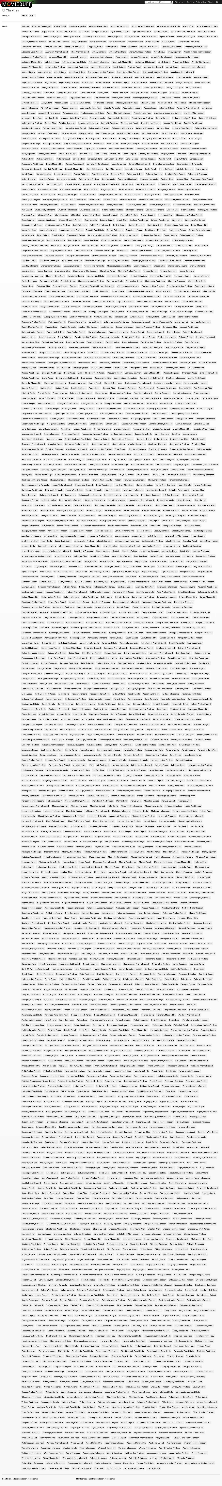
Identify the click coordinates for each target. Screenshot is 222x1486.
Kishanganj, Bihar (117, 688)
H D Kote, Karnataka (171, 495)
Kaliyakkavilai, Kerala (145, 592)
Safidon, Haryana (167, 1167)
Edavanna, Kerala (60, 393)
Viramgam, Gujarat (29, 1437)
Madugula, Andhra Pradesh (199, 790)
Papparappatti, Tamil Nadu (175, 1009)
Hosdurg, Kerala (47, 510)
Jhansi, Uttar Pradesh (93, 566)
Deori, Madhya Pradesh (151, 342)
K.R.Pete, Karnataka (203, 739)
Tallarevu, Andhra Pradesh (191, 1305)
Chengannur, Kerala (76, 276)
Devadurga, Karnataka (57, 347)
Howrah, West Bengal (151, 510)
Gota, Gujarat (120, 449)
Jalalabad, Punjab (173, 541)
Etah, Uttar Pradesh (66, 398)
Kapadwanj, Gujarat (60, 627)
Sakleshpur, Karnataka (87, 1173)
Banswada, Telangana (190, 143)
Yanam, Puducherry (200, 1453)
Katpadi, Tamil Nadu (112, 653)
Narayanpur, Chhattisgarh (165, 928)
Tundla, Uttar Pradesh (115, 1371)
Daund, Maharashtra (47, 337)
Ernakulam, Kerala (29, 398)
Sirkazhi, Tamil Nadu (140, 1259)
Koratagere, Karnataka (98, 714)
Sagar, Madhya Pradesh (187, 1167)
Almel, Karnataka (99, 52)
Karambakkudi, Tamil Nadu (194, 627)
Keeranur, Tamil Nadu (69, 663)
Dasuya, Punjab (173, 332)
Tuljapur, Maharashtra (192, 1366)
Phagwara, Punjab (112, 1055)
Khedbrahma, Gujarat (64, 683)
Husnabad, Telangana (107, 515)
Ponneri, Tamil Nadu (75, 1076)
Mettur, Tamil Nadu (97, 857)
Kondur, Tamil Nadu (118, 709)
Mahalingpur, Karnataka (167, 795)
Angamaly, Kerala (201, 77)
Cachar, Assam (127, 245)
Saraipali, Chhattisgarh (51, 1193)
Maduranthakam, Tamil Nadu (54, 795)
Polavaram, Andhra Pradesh (99, 1071)
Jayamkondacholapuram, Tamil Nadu (66, 561)
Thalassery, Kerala (139, 1325)
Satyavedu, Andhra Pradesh (153, 1203)
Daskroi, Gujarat (137, 332)
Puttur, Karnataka (191, 1096)
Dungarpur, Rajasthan (127, 388)
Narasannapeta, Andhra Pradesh (57, 928)
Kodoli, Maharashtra (171, 694)
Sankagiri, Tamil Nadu (47, 1188)
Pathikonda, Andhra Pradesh (33, 1030)
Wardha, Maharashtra (127, 1448)
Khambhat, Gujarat (197, 668)
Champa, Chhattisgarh (128, 255)
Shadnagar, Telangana (140, 1218)
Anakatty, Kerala (28, 72)
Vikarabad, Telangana (31, 1432)
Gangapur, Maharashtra (205, 418)
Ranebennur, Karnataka (196, 1137)
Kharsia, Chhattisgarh (116, 678)
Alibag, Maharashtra (129, 46)
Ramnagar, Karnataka (30, 1137)
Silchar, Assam (146, 1249)
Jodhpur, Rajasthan (183, 566)
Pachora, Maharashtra (167, 974)
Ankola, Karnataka (139, 82)
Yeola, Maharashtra (103, 1463)
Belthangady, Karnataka (66, 179)
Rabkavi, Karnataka (51, 1101)
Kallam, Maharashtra (30, 597)
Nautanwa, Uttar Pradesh (124, 938)
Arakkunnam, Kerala (111, 87)
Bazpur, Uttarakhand (62, 174)
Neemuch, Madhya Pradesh (33, 948)
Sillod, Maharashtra (199, 1249)
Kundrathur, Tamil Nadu (207, 750)
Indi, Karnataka (48, 525)
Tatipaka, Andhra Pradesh (193, 1315)
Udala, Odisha (45, 1376)
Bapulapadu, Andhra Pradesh (121, 148)
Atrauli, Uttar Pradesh (50, 108)
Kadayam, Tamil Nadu (66, 576)
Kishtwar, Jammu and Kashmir (160, 688)
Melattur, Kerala (153, 851)
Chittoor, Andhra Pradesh (161, 306)
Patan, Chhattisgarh (82, 1025)
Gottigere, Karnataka (137, 449)
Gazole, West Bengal (82, 429)
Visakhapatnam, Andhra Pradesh (95, 1437)
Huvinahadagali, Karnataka (130, 515)
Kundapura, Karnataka (154, 750)
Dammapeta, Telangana (201, 322)
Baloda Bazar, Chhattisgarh (192, 133)
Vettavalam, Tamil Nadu (173, 1422)
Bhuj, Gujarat (27, 209)
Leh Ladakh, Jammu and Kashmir (76, 775)
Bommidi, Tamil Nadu (95, 230)
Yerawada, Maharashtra (124, 1463)
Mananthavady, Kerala (96, 816)
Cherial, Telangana (201, 276)
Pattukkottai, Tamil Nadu (119, 1030)
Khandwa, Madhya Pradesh (161, 673)
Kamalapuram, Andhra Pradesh (126, 602)
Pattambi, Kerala (99, 1030)
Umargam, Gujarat (194, 1381)
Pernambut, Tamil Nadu (166, 1050)
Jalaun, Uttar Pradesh (209, 541)
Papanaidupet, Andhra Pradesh (125, 1009)
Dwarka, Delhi (185, 388)
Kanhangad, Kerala (76, 617)
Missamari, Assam (29, 862)
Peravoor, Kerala (204, 1045)
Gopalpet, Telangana (54, 449)
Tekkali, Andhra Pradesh (92, 1320)
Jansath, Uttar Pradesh (99, 556)
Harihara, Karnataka (144, 485)
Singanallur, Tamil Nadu (198, 1254)
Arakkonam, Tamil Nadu (90, 87)
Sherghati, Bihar (28, 1234)
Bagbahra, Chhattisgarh (88, 123)
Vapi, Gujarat (103, 1407)
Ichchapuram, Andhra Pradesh (112, 520)
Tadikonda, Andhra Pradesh (198, 1300)
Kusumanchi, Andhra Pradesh (34, 765)
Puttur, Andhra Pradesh (172, 1096)
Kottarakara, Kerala (103, 729)
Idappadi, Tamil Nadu (137, 520)
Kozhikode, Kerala (144, 734)
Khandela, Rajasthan (138, 673)
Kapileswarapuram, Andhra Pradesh (86, 627)
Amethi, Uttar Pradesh (201, 62)
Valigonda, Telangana (185, 1402)
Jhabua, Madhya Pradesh (196, 561)
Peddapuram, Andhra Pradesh (80, 1040)
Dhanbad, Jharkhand (203, 352)
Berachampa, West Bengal (202, 179)
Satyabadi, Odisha (131, 1203)
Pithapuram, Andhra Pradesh (132, 1066)
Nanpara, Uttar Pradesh (31, 928)
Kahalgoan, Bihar (101, 581)
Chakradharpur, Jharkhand (141, 250)
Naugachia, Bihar (104, 938)
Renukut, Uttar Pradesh (31, 1157)
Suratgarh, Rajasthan (185, 1295)
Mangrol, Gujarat (164, 826)
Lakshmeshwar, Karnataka (32, 770)
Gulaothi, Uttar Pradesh (96, 459)
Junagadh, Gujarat (187, 571)
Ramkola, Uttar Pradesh (163, 1132)
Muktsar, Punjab (204, 877)
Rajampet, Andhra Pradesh (33, 1116)
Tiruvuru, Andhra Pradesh (80, 1361)
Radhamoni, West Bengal (72, 1101)
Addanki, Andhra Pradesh (207, 26)
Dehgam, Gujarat (186, 337)
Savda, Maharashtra (68, 1208)
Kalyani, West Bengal (57, 602)
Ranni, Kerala (151, 1142)
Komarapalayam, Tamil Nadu (34, 709)
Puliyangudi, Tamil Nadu (32, 1091)
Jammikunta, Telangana (83, 551)
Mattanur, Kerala (28, 846)
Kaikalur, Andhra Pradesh (138, 581)
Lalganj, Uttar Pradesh (80, 770)
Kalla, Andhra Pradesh (166, 592)
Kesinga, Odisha (44, 668)
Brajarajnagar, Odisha (76, 235)
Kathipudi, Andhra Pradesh (189, 648)
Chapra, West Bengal (142, 266)
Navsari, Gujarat (28, 943)
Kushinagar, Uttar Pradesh (162, 760)
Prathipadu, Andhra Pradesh (33, 1086)
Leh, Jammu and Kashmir (50, 775)
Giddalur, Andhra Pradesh (121, 434)
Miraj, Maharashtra (162, 857)
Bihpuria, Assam (61, 215)
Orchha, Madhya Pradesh (126, 974)
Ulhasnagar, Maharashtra (113, 1381)
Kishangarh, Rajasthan (136, 688)
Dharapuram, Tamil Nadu (123, 357)
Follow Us (201, 2)
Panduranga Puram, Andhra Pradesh (126, 1004)
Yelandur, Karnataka (98, 1458)
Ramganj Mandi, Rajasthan (101, 1132)
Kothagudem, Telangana (32, 724)
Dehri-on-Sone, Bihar (30, 342)
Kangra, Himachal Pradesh (55, 617)
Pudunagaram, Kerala (128, 1086)
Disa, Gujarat (86, 378)
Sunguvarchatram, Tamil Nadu (91, 1295)
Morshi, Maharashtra (30, 872)
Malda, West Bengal (193, 806)
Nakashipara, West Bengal (32, 913)
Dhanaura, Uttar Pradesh (181, 352)
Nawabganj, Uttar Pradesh (48, 943)
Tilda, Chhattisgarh (143, 1346)
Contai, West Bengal (159, 311)
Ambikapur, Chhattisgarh (145, 62)
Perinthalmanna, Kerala (98, 1050)
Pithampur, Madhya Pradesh (105, 1066)
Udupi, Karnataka (50, 1381)
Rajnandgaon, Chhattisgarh (122, 1122)
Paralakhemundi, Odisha (199, 1009)
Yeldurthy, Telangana (138, 1458)
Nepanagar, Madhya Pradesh (196, 948)
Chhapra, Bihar (28, 286)
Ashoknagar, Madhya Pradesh (145, 97)
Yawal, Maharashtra (51, 1458)
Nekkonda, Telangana (56, 948)
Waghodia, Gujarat (156, 1443)
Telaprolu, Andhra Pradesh (116, 1320)
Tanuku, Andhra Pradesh (48, 1315)
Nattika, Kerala (88, 938)
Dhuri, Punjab (69, 373)
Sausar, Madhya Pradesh (198, 1203)
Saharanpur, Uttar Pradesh (32, 1173)
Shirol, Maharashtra (73, 1239)
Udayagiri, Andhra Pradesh (65, 1376)
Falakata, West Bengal (173, 398)
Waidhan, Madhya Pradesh (195, 1443)
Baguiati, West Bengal (193, 123)
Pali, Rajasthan (71, 989)
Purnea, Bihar (69, 1096)
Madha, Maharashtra (176, 785)
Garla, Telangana (29, 429)
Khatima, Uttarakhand (200, 678)
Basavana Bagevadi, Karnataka (189, 164)
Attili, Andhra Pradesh (132, 108)
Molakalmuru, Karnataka (46, 867)
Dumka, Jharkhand (78, 388)
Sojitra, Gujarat (139, 1269)
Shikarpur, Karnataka (82, 1234)
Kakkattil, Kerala (69, 587)
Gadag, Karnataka (86, 408)
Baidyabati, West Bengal (76, 128)
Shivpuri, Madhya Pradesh (177, 1239)
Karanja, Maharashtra (81, 632)
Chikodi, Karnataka (163, 291)
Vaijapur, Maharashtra (107, 1402)
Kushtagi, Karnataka (184, 760)
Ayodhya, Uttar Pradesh (194, 113)
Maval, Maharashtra (65, 846)
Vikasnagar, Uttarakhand (52, 1432)
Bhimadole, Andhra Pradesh (150, 199)
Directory (180, 2)
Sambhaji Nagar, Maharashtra (198, 1178)
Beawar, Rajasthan (81, 174)
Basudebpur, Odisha (133, 169)
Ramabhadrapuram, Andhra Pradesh (74, 1127)
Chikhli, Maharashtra (101, 291)
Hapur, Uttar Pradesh (157, 480)
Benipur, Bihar (182, 179)
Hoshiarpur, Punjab (94, 510)
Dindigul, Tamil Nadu (209, 373)
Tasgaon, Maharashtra (171, 1315)
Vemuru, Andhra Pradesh (193, 1417)
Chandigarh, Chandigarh (49, 260)
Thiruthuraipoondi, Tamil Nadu (34, 1341)
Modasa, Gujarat (69, 862)
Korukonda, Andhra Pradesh (182, 714)
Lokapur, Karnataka (173, 775)
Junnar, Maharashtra (30, 576)
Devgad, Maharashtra (174, 347)
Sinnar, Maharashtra (105, 1259)
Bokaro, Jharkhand (29, 230)
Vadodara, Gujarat (69, 1402)
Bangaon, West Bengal (31, 143)
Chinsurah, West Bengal (31, 301)
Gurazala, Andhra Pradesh (142, 464)
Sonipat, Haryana (46, 1280)
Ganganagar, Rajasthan (140, 418)
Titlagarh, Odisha (122, 1361)
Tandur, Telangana (154, 1310)
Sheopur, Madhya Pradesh (174, 1229)
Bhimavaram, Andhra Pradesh (177, 199)
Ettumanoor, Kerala (106, 398)
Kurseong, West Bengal (55, 760)
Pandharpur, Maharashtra (32, 1004)
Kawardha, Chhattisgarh (199, 658)
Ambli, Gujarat (164, 62)
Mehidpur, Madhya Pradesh (95, 851)
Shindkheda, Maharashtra (32, 1239)
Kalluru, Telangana (71, 597)
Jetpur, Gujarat (141, 561)
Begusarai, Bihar (117, 174)
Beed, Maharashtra (100, 174)
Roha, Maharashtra (29, 1162)
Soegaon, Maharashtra (104, 1269)
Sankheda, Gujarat (167, 1188)
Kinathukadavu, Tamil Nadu (33, 688)
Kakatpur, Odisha (28, 587)
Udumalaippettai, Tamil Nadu (193, 1376)
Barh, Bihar (181, 153)
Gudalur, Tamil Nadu (30, 454)
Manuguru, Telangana (158, 831)
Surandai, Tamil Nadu (151, 1295)
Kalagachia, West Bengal (104, 587)
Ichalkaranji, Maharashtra (87, 520)
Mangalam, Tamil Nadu (58, 826)
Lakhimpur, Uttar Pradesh (141, 765)
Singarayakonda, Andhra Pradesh (35, 1259)
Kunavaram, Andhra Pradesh (109, 750)
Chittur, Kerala (201, 306)
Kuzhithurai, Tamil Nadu (99, 765)
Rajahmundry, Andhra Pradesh (155, 1111)
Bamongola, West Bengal (129, 138)
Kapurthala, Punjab (111, 627)
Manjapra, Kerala (181, 826)
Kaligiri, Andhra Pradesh (77, 592)
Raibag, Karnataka (71, 1106)
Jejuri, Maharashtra (124, 561)
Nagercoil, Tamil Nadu (54, 908)
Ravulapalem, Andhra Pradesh (157, 1147)
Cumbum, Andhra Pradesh (80, 316)
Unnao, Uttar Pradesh (181, 1387)
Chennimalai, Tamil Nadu (117, 276)
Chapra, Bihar (159, 266)
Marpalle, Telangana (30, 841)
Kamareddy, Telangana (184, 602)
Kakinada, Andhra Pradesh (49, 587)
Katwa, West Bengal (56, 658)
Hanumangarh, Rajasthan (78, 480)
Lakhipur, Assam (161, 765)
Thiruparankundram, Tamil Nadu (157, 1336)
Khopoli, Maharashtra (101, 683)
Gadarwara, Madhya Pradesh (109, 408)
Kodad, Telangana (79, 694)
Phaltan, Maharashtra (150, 1055)
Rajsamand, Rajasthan (201, 1122)
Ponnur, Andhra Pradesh (97, 1076)
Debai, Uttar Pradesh (131, 337)
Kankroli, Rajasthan (55, 622)
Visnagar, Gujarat (119, 1437)
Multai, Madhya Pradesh (162, 882)
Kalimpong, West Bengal (123, 592)
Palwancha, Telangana (103, 994)
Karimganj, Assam (77, 637)
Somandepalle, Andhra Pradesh (35, 1274)
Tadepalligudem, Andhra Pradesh (142, 1300)
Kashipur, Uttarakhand (72, 648)
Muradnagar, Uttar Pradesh (158, 887)
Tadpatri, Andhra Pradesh (57, 1305)
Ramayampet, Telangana (32, 1132)
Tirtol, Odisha (63, 1351)
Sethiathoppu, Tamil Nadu (85, 1218)
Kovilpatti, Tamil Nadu (194, 729)
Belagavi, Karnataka (154, 174)
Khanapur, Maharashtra (117, 673)
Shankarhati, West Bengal (56, 1229)
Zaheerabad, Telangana (59, 1468)
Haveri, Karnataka (131, 495)
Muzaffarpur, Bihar (29, 897)
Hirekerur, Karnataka (165, 500)
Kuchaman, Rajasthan (30, 744)
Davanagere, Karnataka (109, 337)
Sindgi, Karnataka (106, 1254)
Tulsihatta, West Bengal (54, 1371)
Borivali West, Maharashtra (200, 230)
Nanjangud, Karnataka (203, 923)
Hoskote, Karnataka (113, 510)
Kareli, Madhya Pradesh (156, 632)
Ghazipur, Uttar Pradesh (31, 434)
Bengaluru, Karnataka (149, 179)
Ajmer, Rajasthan (167, 36)
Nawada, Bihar (68, 943)
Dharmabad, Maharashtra (190, 357)
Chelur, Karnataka (187, 271)
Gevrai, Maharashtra (102, 429)
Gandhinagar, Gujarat (96, 418)
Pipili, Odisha (180, 1060)
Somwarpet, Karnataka (145, 1274)
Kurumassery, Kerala (117, 760)
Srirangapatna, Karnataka (80, 1285)
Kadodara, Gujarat (29, 581)
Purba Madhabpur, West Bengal (35, 1096)
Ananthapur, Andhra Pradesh (182, 72)
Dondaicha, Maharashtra (31, 383)
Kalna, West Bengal (90, 597)
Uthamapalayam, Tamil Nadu (188, 1392)
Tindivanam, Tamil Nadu (184, 1346)
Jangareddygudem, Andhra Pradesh (37, 556)
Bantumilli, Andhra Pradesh (52, 148)
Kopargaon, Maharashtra (198, 709)
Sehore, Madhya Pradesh (52, 1213)
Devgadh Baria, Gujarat (195, 347)
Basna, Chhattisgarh (95, 169)
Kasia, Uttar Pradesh (92, 648)
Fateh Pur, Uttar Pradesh (134, 403)
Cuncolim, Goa (121, 316)
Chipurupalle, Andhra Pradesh (149, 301)
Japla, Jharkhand (140, 556)
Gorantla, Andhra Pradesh (101, 449)
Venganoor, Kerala (29, 1422)
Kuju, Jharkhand (126, 744)
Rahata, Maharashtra (189, 1101)
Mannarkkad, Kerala (92, 831)
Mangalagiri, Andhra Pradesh (34, 826)
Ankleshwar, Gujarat (121, 82)
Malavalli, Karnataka (173, 806)
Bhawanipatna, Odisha (173, 194)
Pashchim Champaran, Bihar (33, 1025)
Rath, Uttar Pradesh (30, 1147)
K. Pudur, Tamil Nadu (185, 734)
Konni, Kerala (162, 709)
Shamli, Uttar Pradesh (178, 1223)
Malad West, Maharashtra (131, 806)
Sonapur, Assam (164, 1274)
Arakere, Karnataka (69, 87)
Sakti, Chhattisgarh (119, 1173)
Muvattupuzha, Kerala (177, 892)
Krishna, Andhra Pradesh (207, 734)
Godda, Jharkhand (143, 439)
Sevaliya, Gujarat (106, 1218)
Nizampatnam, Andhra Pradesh (136, 964)
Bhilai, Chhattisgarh (78, 199)
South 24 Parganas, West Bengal (126, 1280)
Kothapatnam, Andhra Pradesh (152, 724)
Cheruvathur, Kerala (134, 281)
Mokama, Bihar (201, 862)
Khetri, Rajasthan (82, 683)
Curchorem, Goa (136, 316)
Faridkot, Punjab (28, 403)
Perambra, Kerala (187, 1045)
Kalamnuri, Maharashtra (167, 587)
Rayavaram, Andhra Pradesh (99, 1152)
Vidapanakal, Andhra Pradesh (198, 1422)
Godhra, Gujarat (160, 439)
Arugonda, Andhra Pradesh (33, 97)
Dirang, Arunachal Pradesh (67, 378)
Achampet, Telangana (120, 26)
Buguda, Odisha (170, 235)
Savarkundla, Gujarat (48, 1208)
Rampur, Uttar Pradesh (84, 1137)
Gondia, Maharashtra (136, 444)
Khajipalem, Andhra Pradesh (107, 668)
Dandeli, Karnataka (68, 327)
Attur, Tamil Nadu (167, 108)
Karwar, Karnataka (176, 643)
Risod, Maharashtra (182, 1157)
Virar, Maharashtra (47, 1437)
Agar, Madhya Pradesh (142, 31)
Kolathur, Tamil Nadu (30, 704)
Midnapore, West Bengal (141, 857)
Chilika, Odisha (209, 291)
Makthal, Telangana (79, 806)
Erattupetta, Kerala (202, 393)
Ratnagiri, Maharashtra (73, 1147)
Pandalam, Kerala (106, 999)
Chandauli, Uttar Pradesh (176, 255)
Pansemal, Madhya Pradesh (75, 1009)
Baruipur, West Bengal (75, 164)
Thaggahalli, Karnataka (101, 1325)
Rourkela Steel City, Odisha (145, 1162)
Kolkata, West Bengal (106, 704)
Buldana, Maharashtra (56, 240)
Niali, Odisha (188, 953)
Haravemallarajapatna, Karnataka (35, 485)
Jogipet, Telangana (29, 571)
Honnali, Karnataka (144, 505)
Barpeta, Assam (196, 159)
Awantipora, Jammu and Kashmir (167, 113)
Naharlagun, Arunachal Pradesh (100, 908)
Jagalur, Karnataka (161, 530)
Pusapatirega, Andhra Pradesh (131, 1096)
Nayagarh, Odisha (144, 943)
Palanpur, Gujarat (188, 984)
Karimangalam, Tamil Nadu (56, 637)
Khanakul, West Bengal (75, 673)
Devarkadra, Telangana (152, 347)
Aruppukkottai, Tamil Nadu (80, 97)
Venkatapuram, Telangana (107, 1422)
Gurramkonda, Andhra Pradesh (205, 464)
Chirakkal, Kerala (172, 301)
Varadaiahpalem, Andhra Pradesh (126, 1407)
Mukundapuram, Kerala (31, 882)
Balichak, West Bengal (105, 133)
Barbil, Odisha (101, 153)
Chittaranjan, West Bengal (115, 306)
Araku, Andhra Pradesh (131, 87)
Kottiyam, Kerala (152, 729)
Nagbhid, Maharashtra (189, 902)
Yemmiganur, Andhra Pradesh (80, 1463)
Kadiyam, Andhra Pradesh (193, 576)
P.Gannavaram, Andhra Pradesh (89, 1055)
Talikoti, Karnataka (124, 1305)
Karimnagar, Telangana (97, 637)
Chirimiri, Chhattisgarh (71, 306)
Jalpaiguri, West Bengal (130, 546)
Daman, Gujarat (181, 322)
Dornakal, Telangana (113, 383)
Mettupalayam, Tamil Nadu (75, 857)
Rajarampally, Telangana (109, 1116)
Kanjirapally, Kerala (160, 617)
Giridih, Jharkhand (162, 434)
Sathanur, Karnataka (144, 1198)
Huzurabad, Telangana (153, 515)
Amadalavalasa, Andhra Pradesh (197, 52)
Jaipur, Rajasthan (198, 536)
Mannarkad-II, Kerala (72, 831)
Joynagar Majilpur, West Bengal (126, 571)
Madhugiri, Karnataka (84, 790)
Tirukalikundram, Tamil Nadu (159, 1351)
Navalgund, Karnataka (169, 938)
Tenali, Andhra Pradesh (160, 1320)
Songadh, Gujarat (29, 1280)
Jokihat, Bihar (45, 571)
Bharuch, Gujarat (48, 194)
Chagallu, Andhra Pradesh (61, 250)
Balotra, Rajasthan (29, 138)
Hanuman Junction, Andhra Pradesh (106, 480)
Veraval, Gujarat (127, 1422)
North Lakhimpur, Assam (62, 969)
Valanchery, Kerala (126, 1402)
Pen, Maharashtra (121, 1040)
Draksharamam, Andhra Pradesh (167, 383)
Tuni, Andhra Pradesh (136, 1371)
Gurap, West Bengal (120, 464)
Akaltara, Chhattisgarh (186, 36)
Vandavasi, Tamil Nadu (46, 1407)
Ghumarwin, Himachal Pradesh (95, 434)
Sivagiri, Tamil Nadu (198, 1264)
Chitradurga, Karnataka (92, 306)
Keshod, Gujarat (28, 668)
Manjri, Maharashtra (30, 831)
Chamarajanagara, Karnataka (104, 255)
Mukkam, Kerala (166, 877)
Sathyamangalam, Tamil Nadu (189, 1198)
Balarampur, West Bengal (48, 133)
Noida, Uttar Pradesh (161, 964)
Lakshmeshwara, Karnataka (57, 770)
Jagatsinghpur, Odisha (203, 530)
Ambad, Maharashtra (139, 57)
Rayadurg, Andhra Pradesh (33, 1152)
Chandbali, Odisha (29, 260)
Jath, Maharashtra (173, 556)
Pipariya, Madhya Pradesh (161, 1060)
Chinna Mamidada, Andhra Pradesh (115, 296)
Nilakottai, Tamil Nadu (78, 958)
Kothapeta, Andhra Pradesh (179, 724)
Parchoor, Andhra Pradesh (189, 1015)
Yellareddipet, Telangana (32, 1463)
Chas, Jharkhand (28, 271)
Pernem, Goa (184, 1050)
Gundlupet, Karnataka (53, 464)
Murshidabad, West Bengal (69, 892)
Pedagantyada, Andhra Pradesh (93, 1035)
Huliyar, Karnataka (207, 510)
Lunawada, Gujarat (155, 780)
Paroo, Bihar (174, 1020)
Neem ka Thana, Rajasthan (201, 943)
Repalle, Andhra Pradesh (53, 1157)
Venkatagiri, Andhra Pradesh (51, 1422)
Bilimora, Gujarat (107, 220)
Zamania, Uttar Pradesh (81, 1468)
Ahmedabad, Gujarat (52, 36)
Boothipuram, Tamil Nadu (155, 230)
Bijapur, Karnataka (110, 215)
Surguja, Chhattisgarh (30, 1300)
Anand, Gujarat (60, 72)
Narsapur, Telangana (51, 933)
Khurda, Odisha (158, 683)
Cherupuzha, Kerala (115, 281)
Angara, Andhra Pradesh (32, 82)
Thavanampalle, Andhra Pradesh (155, 1330)
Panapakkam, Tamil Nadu (66, 999)
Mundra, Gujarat (98, 887)
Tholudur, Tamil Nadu (204, 1341)
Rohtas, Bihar (61, 1162)
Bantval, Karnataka (74, 148)
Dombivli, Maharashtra (175, 378)
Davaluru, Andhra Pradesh (86, 337)
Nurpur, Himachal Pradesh (105, 969)
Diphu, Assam (47, 378)
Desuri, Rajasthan (192, 342)
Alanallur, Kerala (168, 41)
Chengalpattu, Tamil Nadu (32, 276)
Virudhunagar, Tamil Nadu (68, 1437)
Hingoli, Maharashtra (116, 500)
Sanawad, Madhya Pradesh (71, 1183)
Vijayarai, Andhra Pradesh (166, 1427)
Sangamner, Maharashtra (114, 1183)
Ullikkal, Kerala (133, 1381)
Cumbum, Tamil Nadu (103, 316)
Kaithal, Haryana (180, 581)
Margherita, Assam (102, 836)
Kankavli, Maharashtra (180, 617)
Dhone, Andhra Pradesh (101, 367)
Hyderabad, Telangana (197, 515)
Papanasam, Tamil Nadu (151, 1009)
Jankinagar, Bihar (80, 556)
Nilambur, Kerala (97, 958)
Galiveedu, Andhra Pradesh (137, 413)
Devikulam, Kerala (29, 352)
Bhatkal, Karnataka (88, 194)
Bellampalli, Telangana (197, 174)
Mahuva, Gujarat (168, 801)
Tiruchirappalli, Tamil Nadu (132, 1351)
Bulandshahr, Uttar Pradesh (191, 235)
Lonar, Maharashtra (192, 775)
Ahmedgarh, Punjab (72, 36)
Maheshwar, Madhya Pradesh (77, 801)
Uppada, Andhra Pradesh (32, 1392)
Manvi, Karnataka (177, 831)
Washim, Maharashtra (191, 1448)
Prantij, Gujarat (156, 1081)
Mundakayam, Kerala (60, 887)
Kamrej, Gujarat (123, 607)
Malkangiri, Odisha (140, 811)
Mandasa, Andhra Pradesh (32, 821)
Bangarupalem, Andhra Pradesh (77, 143)
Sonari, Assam (180, 1274)
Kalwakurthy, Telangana (166, 597)
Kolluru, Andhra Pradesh (201, 704)
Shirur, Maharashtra (112, 1239)
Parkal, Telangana (141, 1020)
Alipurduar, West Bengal (172, 46)
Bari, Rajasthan (79, 159)
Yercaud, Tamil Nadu (145, 1463)
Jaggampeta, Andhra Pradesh (100, 536)
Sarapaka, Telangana (148, 1193)
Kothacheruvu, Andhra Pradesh (188, 719)
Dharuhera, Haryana (188, 362)
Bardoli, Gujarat (129, 153)
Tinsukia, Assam (203, 1346)
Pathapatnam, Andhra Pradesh (204, 1025)
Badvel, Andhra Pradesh (32, 123)
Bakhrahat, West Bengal (182, 128)
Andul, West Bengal (165, 77)
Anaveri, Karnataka (54, 77)
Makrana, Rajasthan (60, 806)
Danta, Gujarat (107, 327)
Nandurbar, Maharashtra (156, 923)
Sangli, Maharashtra (177, 1183)
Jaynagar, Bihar (90, 561)
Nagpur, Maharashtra (75, 908)
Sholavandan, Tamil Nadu (202, 1239)
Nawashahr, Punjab (126, 943)
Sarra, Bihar (48, 1198)
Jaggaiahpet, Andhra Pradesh (73, 536)
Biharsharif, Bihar (45, 215)
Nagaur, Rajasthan (141, 902)
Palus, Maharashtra (67, 994)
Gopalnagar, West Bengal (32, 449)
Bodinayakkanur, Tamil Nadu (176, 225)
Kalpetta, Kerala (122, 597)
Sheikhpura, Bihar (137, 1229)
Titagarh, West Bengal (103, 1361)
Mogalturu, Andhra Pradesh (104, 862)
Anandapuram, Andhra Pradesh (101, 72)
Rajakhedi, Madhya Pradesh (182, 1111)
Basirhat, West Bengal (53, 169)
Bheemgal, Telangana (31, 199)
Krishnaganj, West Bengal (62, 739)
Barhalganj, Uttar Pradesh (199, 153)
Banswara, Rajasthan (30, 148)
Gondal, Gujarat (118, 444)
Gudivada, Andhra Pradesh (119, 454)
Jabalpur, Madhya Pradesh (81, 530)
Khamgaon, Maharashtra (32, 673)
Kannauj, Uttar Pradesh (143, 622)
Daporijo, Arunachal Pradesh (148, 327)
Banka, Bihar (99, 143)
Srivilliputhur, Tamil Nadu (128, 1285)
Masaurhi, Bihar (70, 841)
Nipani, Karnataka (29, 964)
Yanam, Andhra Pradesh (179, 1453)
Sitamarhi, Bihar (136, 1264)
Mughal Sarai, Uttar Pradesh (107, 877)
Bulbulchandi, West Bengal (33, 240)
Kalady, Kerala (85, 587)
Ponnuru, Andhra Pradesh (120, 1076)
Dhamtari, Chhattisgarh (159, 352)
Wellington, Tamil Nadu (31, 1453)
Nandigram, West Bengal (58, 923)
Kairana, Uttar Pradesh (161, 581)
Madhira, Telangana (47, 790)
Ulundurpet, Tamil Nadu (174, 1381)
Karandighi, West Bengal (59, 632)
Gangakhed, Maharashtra (118, 418)
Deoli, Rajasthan (112, 342)
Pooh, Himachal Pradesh (144, 1076)
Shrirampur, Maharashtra (117, 1244)
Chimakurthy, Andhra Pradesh (34, 296)
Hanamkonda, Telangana (203, 474)
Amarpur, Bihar (122, 57)
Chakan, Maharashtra (83, 250)
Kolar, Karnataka (151, 699)
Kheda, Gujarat (46, 683)
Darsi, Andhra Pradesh (76, 332)
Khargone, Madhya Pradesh (73, 678)
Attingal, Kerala (150, 108)
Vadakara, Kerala (136, 1397)
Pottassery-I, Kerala (113, 1081)
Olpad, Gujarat (28, 974)
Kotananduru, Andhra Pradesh (138, 719)
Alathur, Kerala (112, 46)
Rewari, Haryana (126, 1157)
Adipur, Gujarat (48, 31)
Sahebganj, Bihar (68, 1173)
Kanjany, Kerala (143, 617)
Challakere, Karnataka (54, 255)
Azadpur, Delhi (51, 118)
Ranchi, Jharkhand (177, 1137)
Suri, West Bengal (49, 1300)
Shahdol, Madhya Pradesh (32, 1223)
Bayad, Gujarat (28, 174)
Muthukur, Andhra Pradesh (135, 892)
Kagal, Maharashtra (83, 581)
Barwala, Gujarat (119, 164)
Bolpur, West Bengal (48, 230)
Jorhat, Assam (81, 571)
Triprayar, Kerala (103, 1366)
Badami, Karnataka (97, 118)
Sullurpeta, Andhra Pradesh (88, 1290)
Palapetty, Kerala (205, 984)
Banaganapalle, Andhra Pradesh (156, 138)
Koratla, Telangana (118, 714)
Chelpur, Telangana (168, 271)
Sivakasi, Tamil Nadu (30, 1269)
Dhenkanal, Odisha (46, 367)
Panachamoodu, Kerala (195, 994)
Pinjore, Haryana (114, 1060)
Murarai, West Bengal (181, 887)
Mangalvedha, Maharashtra (121, 826)
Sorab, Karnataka (88, 1280)
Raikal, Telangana (148, 1106)
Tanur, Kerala (66, 1315)
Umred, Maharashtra (52, 1387)
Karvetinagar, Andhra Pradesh (153, 643)
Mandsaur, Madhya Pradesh (129, 821)
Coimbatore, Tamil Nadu (137, 311)
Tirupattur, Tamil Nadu (99, 1356)
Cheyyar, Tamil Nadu (197, 281)
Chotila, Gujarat (79, 311)
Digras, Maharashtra (152, 373)
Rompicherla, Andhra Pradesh (82, 1162)
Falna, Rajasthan (192, 398)
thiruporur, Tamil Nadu (183, 1336)
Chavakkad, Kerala (107, 271)
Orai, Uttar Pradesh (105, 974)
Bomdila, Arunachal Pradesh (71, 230)
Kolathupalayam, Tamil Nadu (200, 699)
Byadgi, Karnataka (71, 245)
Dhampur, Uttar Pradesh (137, 352)
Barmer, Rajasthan (148, 159)
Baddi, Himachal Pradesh (142, 118)
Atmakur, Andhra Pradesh (199, 102)
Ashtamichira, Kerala (191, 97)
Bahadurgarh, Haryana (31, 128)
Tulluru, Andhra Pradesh (32, 1371)
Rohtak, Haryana (46, 1162)
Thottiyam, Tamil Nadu (31, 1346)
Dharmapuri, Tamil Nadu (110, 362)
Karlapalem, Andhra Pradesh (190, 637)
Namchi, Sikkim (70, 918)
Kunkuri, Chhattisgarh (48, 755)
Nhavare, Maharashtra (171, 953)
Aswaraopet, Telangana (103, 102)
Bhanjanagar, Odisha (166, 189)
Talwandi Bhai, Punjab (91, 1310)
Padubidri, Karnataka (91, 979)
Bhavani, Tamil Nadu (133, 194)
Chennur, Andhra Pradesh (160, 276)
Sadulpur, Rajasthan (149, 1167)
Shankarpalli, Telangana (80, 1229)
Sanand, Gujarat (50, 1183)
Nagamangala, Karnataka (200, 897)
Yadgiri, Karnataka (114, 1453)
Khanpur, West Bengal (200, 673)
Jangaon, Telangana (201, 551)
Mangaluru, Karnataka (98, 826)
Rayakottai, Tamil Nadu (74, 1152)
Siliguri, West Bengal (163, 1249)
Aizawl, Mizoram (132, 36)
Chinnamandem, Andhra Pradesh (147, 296)
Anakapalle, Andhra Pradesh (193, 67)
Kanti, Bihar (44, 627)
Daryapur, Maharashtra (118, 332)
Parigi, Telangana (66, 1020)
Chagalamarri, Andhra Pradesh (34, 250)
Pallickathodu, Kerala (165, 989)
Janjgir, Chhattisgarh (63, 556)
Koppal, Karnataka (46, 714)
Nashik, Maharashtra (170, 933)
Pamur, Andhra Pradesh (173, 994)
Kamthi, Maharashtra (141, 607)
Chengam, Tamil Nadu (55, 276)
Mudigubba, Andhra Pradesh (54, 877)
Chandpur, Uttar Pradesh (118, 260)
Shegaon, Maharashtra (118, 1229)
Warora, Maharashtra (147, 1448)
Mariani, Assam (141, 836)
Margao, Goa (86, 836)
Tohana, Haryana (28, 1366)
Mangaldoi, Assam (78, 826)
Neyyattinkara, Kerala (150, 953)
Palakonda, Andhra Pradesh (73, 984)
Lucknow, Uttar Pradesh (118, 780)
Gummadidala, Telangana (163, 459)
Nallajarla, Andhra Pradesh (149, 913)
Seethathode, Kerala (30, 1213)
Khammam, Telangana (54, 673)
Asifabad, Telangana (30, 102)
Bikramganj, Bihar (165, 215)
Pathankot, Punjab (181, 1025)
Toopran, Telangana (62, 1366)
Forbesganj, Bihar (69, 408)
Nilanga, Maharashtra (115, 958)
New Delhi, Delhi (89, 953)
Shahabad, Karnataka (161, 1218)
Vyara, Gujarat (77, 1443)
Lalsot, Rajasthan (156, 770)
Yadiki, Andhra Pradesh (134, 1453)
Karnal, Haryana (49, 643)
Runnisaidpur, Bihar (51, 1167)
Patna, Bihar (84, 1030)
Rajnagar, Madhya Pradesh (97, 1122)
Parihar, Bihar (82, 1020)
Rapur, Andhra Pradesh (169, 1142)
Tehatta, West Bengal (56, 1320)
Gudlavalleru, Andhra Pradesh (169, 454)
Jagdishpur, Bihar (51, 536)
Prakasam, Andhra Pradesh (135, 1081)
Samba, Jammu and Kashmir (152, 1178)
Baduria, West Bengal (207, 118)
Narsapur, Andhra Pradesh (74, 933)
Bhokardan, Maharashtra (136, 204)
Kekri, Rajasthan (87, 663)
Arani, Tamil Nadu (193, 87)
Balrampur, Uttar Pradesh (49, 138)
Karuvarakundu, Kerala (129, 643)
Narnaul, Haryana (205, 928)
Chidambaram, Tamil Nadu (79, 291)
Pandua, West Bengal (99, 1004)
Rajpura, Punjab (182, 1122)
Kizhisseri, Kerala (182, 688)
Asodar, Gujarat (61, 102)
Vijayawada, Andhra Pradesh (191, 1427)
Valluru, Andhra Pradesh (207, 1402)
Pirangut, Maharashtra (31, 1066)
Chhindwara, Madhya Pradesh (179, 286)
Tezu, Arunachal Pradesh (47, 1325)
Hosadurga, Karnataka (186, 505)
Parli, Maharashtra (158, 1020)
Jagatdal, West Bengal (181, 530)
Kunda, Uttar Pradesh (133, 750)
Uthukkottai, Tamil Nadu (54, 1397)
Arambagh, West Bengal (154, 87)
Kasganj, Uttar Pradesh (50, 648)
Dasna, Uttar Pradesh (155, 332)
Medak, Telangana (145, 846)
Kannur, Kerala (187, 622)
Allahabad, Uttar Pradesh (32, 52)
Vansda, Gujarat (89, 1407)
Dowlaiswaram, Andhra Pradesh (138, 383)
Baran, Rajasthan (28, 153)
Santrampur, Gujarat (186, 1188)
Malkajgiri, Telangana (121, 811)
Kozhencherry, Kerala (125, 734)
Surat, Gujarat (168, 1295)
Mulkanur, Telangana (103, 882)
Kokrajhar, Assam (135, 699)
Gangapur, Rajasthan (184, 418)
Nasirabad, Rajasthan (30, 938)
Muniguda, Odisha (136, 887)
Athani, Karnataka (165, 102)
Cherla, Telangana (29, 281)
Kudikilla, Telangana (75, 744)
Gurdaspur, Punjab (163, 464)
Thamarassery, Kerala (204, 1325)
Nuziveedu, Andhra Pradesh (130, 969)
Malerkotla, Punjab (74, 811)
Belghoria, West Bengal (175, 174)
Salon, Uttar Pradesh (30, 1178)
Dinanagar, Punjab (189, 373)
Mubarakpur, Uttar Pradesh (140, 872)
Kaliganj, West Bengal (55, 592)
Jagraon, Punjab (138, 536)
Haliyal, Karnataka (126, 474)
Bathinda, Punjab (166, 169)
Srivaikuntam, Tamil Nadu (104, 1285)
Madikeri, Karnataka (152, 790)
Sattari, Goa (70, 1203)
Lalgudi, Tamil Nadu (115, 770)
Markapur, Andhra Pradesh (200, 836)
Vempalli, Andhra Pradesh (146, 1417)
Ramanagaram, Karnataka (136, 1127)
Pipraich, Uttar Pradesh (198, 1060)
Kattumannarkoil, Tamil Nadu (33, 658)
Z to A (32, 15)
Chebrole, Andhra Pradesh (129, 271)
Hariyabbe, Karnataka (54, 490)
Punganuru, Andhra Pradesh (122, 1091)
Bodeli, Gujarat (119, 225)
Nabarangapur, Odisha (142, 897)
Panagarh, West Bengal (31, 999)
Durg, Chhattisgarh (146, 388)
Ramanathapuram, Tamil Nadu (162, 1127)
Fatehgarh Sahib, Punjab (91, 403)
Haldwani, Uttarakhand (88, 474)
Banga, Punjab (195, 138)
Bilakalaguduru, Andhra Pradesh (189, 215)
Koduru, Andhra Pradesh (75, 699)
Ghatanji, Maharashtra (182, 429)
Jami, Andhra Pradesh (152, 546)
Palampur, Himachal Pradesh (147, 984)
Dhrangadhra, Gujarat (138, 367)
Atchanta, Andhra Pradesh (127, 102)
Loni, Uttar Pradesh (78, 780)
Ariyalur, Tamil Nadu (119, 92)
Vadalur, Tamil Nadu (30, 1402)
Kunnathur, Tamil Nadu (133, 755)
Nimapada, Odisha (135, 958)
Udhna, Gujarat (157, 1376)
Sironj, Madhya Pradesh (178, 1259)
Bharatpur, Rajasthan (30, 194)
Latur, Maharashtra (29, 775)
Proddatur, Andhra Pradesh (59, 1086)
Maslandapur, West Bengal (91, 841)
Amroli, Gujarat (172, 67)
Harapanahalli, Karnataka (179, 480)
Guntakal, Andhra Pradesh (75, 464)
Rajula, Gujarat (27, 1127)
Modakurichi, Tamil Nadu (49, 862)
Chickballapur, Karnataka (32, 291)
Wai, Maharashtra (174, 1443)
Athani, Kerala (180, 102)
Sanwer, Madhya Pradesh (207, 1188)
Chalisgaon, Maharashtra (32, 255)
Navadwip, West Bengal (147, 938)
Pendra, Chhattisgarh (140, 1040)
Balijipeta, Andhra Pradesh (128, 133)
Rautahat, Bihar (117, 1147)
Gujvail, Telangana (76, 459)
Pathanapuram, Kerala (161, 1025)
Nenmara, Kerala (174, 948)
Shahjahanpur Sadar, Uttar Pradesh (61, 1223)
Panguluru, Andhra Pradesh (155, 1004)
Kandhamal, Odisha (108, 612)
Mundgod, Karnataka (80, 887)
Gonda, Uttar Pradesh (100, 444)
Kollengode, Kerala (180, 704)
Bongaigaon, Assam (134, 230)
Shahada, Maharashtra (182, 1218)
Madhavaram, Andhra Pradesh (200, 785)
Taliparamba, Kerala (143, 1305)
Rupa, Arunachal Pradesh (72, 1167)
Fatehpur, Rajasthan (113, 403)
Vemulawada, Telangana (170, 1417)
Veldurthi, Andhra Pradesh (54, 1417)
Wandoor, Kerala (70, 1448)
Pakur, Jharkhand (171, 979)
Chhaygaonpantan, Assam (128, 286)
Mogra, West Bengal (127, 862)
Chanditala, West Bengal (95, 260)
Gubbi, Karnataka (204, 449)
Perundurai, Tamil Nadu (31, 1055)
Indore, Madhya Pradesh (67, 525)
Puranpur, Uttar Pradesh (188, 1091)
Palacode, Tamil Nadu (203, 979)
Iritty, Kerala (155, 525)
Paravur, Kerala (147, 1015)
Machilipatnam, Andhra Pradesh (60, 785)
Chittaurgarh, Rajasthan (138, 306)
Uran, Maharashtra (68, 1392)
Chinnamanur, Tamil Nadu (174, 296)
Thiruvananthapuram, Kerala (85, 1341)
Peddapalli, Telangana (56, 1040)
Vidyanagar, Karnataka (80, 1427)
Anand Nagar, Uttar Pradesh (128, 72)
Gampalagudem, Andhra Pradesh (184, 413)
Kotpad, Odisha (51, 729)
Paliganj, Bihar (110, 989)
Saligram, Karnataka (157, 1173)
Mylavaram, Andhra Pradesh (76, 897)
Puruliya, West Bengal (87, 1096)
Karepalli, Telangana (204, 632)
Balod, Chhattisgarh (170, 133)
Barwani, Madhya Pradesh (139, 164)
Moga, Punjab (84, 862)
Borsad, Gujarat (28, 235)
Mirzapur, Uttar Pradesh (206, 857)
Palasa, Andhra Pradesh (31, 989)
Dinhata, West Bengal (30, 378)
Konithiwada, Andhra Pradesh (141, 709)
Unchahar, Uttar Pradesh (113, 1387)
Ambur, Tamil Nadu (181, 62)
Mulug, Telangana (183, 882)
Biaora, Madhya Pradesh (112, 209)
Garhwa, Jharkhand (183, 423)
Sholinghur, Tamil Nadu (31, 1244)
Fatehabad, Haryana (46, 403)
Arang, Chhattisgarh (175, 87)
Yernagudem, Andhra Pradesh (169, 1463)
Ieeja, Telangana (183, 520)
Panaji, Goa (48, 999)
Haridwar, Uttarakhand (124, 485)
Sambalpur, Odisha (175, 1178)
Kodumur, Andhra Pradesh (32, 699)
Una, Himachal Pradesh (90, 1387)
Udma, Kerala (172, 1376)
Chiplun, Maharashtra (125, 301)
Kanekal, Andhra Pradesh (176, 612)
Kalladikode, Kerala (186, 592)
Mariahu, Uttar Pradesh (123, 836)
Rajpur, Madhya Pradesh (163, 1122)
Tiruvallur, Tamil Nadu (31, 1361)
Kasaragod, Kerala (194, 643)
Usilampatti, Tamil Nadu (163, 1392)
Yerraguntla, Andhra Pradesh (34, 1468)
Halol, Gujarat (158, 474)
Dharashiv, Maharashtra (146, 357)
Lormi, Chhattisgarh (97, 780)
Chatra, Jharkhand (45, 271)
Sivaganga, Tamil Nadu (177, 1264)
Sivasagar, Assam (49, 1269)
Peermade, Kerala (103, 1040)
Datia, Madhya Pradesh (192, 332)
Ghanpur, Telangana (122, 429)
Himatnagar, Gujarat (30, 500)
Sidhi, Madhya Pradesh (31, 1249)
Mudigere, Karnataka (30, 877)
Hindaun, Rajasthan (48, 500)
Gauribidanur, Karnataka (48, 429)
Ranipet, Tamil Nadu (111, 1142)
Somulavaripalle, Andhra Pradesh (119, 1274)
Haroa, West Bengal (74, 490)
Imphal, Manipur (199, 520)
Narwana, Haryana (151, 933)
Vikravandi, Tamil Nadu (74, 1432)
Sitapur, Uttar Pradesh (155, 1264)
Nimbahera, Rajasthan (155, 958)
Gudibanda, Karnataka (70, 454)
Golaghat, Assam (55, 444)
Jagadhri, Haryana (144, 530)
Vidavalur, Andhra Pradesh (33, 1427)
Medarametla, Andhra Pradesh (169, 846)
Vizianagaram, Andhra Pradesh (186, 1437)
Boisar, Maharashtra (199, 225)
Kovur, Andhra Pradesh (31, 734)
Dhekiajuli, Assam (29, 367)
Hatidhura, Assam (68, 495)
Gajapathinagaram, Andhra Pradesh (36, 413)
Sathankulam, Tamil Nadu (122, 1198)
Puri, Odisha (56, 1096)
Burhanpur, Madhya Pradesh (157, 240)
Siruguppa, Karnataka (79, 1264)
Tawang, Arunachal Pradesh (33, 1320)
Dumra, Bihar (94, 388)
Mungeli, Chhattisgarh (117, 887)
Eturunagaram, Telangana (127, 398)
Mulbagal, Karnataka (83, 882)
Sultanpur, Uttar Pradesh (113, 1290)
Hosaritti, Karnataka (30, 510)
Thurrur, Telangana (110, 1346)
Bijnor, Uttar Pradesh (129, 215)
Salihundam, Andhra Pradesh (181, 1173)
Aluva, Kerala (159, 52)
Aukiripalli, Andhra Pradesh (188, 108)
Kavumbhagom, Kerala (177, 658)
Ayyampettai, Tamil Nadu (32, 118)
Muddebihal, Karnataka (163, 872)
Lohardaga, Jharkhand (154, 775)
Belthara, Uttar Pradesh (89, 179)
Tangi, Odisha (170, 1310)
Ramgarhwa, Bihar (142, 1132)
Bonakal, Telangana (115, 230)
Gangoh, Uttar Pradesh (77, 423)
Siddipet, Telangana (195, 1244)
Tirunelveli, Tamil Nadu (53, 1356)
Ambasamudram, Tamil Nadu (74, 62)
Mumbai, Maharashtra (202, 882)
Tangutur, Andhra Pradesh (204, 1310)
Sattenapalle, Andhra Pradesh (90, 1203)
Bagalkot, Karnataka (67, 123)
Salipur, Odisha (202, 1173)
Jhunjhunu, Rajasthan (132, 566)
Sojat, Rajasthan (123, 1269)
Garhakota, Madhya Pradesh (160, 423)
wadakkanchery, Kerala (114, 1443)
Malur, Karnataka (28, 816)
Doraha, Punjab (95, 383)
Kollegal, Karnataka (161, 704)
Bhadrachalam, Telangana (205, 184)
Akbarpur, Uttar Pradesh (208, 36)
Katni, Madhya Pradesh (92, 653)
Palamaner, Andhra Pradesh (120, 984)
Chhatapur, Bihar (43, 286)
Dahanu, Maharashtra (77, 322)
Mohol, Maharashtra (183, 862)
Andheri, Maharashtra (74, 77)
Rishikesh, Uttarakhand (162, 1157)
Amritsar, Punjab (134, 67)
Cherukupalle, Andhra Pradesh (91, 281)
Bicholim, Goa (172, 209)
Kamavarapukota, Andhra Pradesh (36, 607)
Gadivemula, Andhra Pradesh (182, 408)
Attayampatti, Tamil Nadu (90, 108)
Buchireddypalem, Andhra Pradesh (102, 235)
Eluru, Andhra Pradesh (143, 393)
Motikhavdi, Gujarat (83, 872)
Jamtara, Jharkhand (169, 551)
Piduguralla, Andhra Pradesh (33, 1060)
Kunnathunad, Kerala (112, 755)
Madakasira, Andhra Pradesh (88, 785)
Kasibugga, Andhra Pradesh (115, 648)
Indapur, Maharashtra (30, 525)
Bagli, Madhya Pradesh (151, 123)
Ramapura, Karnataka (187, 1127)
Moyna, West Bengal (117, 872)
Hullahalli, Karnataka (30, 515)
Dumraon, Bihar (109, 388)
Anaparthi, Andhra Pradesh (33, 77)
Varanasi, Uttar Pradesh (169, 1407)
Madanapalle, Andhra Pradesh (133, 785)
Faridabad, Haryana (210, 398)
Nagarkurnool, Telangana (120, 902)
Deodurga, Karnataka (75, 342)
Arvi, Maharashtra (101, 97)
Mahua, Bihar (136, 801)
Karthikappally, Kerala (67, 643)
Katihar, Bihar (74, 653)
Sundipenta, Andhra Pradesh (64, 1295)
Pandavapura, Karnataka (127, 999)
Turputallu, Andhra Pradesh (159, 1371)
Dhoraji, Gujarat (120, 367)
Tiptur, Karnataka (29, 1351)
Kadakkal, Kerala (48, 576)
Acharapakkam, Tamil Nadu (168, 26)
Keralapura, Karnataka (163, 663)
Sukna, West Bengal (49, 1290)
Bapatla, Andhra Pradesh (95, 148)
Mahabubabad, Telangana (97, 795)
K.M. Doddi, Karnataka (202, 688)
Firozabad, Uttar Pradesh (32, 408)
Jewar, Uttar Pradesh (158, 561)
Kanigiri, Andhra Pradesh (97, 617)
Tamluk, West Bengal (134, 1310)
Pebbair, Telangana (69, 1035)
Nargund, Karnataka (187, 928)
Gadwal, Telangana (205, 408)
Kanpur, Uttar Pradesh (205, 622)
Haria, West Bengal (104, 485)
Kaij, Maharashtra (118, 581)
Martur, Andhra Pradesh (51, 841)
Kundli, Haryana (188, 750)
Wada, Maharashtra (94, 1443)
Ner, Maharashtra (29, 953)
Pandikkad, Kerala (79, 1004)
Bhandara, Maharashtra (145, 189)
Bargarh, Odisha (167, 153)
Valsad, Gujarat (28, 1407)
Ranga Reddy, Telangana (32, 1142)
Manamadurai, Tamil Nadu (74, 816)
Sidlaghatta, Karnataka (69, 1249)
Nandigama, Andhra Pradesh (33, 923)
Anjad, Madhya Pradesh (69, 82)
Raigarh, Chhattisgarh (129, 1106)
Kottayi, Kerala (137, 729)
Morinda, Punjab (185, 867)
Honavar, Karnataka (126, 505)
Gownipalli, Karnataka (158, 449)
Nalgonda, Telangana (126, 913)
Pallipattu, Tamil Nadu (31, 994)
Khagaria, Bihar (60, 668)
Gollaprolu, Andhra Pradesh (76, 444)
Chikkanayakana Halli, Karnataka (140, 291)
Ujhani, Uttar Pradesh (69, 1381)
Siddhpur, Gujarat (177, 1244)
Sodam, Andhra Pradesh (82, 1269)
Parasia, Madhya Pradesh (104, 1015)
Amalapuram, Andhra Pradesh (34, 57)
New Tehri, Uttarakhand (108, 953)
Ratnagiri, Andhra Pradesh (97, 1147)
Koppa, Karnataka (29, 714)
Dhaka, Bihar (93, 352)
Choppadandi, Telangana (59, 311)
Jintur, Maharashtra (165, 566)
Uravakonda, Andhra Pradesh (117, 1392)
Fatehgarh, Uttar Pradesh (67, 403)
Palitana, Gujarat (126, 989)
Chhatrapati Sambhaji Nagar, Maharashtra (97, 286)
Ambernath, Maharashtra (122, 62)
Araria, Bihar (49, 92)
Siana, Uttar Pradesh (138, 1244)
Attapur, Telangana (69, 108)
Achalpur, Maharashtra (98, 26)
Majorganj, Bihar (184, 801)
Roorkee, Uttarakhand (122, 1162)
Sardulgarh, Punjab (191, 1193)
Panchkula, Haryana (88, 999)
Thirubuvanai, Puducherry (32, 1336)
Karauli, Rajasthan (135, 632)
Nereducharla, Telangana (68, 953)
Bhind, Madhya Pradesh (202, 199)
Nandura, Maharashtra (134, 923)
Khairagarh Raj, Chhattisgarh (80, 668)
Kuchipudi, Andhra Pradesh (53, 744)
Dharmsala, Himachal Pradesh (164, 362)
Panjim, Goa (191, 1004)
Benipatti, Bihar (167, 179)
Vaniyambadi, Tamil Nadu (69, 1407)
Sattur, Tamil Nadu (113, 1203)
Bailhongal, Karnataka (145, 128)
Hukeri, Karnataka (189, 510)
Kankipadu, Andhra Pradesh (33, 622)
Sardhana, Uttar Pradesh (170, 1193)
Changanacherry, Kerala (51, 266)
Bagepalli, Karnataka (109, 123)
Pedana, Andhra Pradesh (149, 1035)
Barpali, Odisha (180, 159)
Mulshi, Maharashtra (141, 882)
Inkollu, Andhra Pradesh (118, 525)
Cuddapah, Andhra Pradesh (55, 316)
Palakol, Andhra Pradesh (48, 984)
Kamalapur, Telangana (101, 602)
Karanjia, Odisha (99, 632)
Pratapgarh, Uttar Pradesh (197, 1081)
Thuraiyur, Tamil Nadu (90, 1346)
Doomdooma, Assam (77, 383)
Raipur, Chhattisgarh (196, 1106)
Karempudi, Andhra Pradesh (180, 632)
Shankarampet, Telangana (32, 1229)
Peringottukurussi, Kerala (75, 1050)
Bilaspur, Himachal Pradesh (70, 220)
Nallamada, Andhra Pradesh (174, 913)
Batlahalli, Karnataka (184, 169)
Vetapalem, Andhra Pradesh (148, 1422)
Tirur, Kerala (159, 1356)
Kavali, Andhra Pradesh (77, 658)
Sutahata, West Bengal (89, 1300)
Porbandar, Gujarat (203, 1076)
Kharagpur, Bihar (28, 678)
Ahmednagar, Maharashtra (94, 36)
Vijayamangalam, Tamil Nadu (119, 1427)
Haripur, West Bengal (202, 485)
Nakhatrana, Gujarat (54, 913)
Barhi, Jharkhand (63, 159)
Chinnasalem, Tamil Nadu (198, 296)
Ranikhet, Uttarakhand (91, 1142)
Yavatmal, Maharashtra (31, 1458)
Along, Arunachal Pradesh (140, 52)
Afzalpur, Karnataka (100, 31)
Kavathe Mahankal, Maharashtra (103, 658)
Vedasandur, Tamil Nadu (122, 1412)
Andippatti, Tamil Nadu (144, 77)
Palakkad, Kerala (28, 984)
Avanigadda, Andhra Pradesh (119, 113)
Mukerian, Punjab (129, 877)
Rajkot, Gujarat (77, 1122)
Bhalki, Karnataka (126, 189)
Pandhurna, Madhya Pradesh (57, 1004)
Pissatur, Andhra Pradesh (80, 1066)
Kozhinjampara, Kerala (164, 734)
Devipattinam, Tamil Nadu (50, 352)
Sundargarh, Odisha (208, 1290)
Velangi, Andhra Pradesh (203, 1412)
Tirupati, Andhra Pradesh (76, 1356)
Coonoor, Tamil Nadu (204, 311)
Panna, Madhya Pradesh (32, 1009)
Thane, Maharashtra (56, 1330)
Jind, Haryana (149, 566)
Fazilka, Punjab (166, 403)
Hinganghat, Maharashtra (94, 500)
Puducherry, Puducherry (83, 1086)
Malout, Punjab (206, 811)
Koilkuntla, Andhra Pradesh (100, 699)
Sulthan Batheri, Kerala (136, 1290)
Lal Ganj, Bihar (98, 770)
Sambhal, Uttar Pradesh (31, 1183)
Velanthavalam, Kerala (31, 1417)
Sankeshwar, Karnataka (118, 1188)
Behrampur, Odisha (135, 174)
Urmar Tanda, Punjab (141, 1392)
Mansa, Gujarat (140, 831)
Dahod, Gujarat (95, 322)
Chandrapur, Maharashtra (194, 260)
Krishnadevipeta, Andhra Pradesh (35, 739)
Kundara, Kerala (172, 750)
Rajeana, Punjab (180, 1116)
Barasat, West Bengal (47, 153)
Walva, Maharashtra (30, 1448)
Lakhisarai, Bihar (178, 765)
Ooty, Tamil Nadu (87, 974)
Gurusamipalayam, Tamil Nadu (53, 469)
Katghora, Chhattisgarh (165, 648)
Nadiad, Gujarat (180, 897)
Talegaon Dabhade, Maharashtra (100, 1305)
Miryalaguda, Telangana (183, 857)
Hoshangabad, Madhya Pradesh (70, 510)
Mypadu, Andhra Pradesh (101, 897)
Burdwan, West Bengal (133, 240)
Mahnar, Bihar (122, 801)
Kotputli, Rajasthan (67, 729)
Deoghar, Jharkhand (95, 342)
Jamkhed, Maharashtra (31, 551)
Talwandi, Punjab (72, 1310)
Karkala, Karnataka (167, 637)
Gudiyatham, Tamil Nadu (144, 454)
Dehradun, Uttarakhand (205, 337)
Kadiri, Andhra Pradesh (170, 576)
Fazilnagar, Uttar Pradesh (186, 403)
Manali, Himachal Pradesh (49, 816)
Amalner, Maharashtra (58, 57)
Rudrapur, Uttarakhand (31, 1167)
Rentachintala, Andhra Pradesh (205, 1152)
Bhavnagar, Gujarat (153, 194)
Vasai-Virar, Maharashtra (207, 1407)
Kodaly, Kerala (134, 694)
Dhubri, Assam (156, 367)
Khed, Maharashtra (29, 683)
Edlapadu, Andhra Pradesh (81, 393)
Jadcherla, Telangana (103, 530)
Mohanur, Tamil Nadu (163, 862)
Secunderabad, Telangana (131, 1208)
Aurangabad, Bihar (70, 113)
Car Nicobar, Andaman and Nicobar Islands (174, 245)
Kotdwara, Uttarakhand (162, 719)
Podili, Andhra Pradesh (31, 1071)
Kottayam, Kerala (121, 729)
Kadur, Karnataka (65, 581)
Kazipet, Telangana (49, 663)
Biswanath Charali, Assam (32, 225)
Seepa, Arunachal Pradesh (174, 1208)
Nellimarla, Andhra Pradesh (128, 948)
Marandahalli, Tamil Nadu (50, 836)
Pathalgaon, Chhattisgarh (117, 1025)
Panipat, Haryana (177, 1004)
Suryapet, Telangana (68, 1300)
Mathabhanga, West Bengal (133, 841)
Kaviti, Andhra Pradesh (155, 658)
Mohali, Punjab (145, 862)
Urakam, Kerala (51, 1392)
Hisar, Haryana (200, 500)
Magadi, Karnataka (76, 795)
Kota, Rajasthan (88, 719)
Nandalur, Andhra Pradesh (115, 918)
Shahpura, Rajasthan (112, 1223)
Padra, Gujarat (51, 979)
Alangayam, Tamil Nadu (31, 46)
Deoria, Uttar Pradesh (173, 342)
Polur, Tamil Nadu (141, 1071)
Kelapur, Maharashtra (106, 663)
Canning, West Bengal (144, 245)
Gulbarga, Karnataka (117, 459)
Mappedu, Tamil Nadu (196, 831)
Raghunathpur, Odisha (169, 1101)
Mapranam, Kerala (29, 836)
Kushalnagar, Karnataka (138, 760)
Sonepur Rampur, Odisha (199, 1274)
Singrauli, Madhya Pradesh (63, 1259)
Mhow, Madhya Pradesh (118, 857)
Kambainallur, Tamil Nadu (63, 607)
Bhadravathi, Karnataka (47, 189)
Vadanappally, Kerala (50, 1402)
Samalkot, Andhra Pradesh (93, 1178)
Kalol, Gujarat (106, 597)
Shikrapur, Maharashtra (151, 1234)
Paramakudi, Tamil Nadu (32, 1015)
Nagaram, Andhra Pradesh (73, 902)
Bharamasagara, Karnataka (189, 189)
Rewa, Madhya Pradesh (106, 1157)
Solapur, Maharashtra (181, 1269)
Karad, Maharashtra (130, 627)
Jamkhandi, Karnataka (192, 546)
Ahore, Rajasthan (115, 36)
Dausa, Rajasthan (65, 337)
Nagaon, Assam (28, 902)
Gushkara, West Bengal (97, 469)
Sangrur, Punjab (28, 1188)
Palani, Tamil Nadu (170, 984)
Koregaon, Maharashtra (158, 714)
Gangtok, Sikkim (96, 423)
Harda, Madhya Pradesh (62, 485)
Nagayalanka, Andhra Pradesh (164, 902)
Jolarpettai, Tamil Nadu (63, 571)
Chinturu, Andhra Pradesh (103, 301)
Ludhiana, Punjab (138, 780)
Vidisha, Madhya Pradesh (57, 1427)
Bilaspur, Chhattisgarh (47, 220)
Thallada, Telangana (183, 1325)
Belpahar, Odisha (47, 179)
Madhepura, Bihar (29, 790)
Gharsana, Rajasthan (141, 429)
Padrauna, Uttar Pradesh (70, 979)
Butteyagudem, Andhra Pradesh (35, 245)
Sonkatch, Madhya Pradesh (67, 1280)
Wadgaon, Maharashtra (136, 1443)
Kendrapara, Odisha (126, 663)
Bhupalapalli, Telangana (45, 209)
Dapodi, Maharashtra (124, 327)
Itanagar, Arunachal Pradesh (33, 530)
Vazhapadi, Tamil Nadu (75, 1412)
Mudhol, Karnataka (184, 872)
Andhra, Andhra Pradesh (122, 77)
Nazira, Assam (160, 943)
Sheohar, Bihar (154, 1229)
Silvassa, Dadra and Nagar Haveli (52, 1254)
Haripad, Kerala (184, 485)
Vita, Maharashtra (163, 1437)
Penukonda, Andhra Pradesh (121, 1045)
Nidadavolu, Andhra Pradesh (33, 958)
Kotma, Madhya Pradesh (32, 729)
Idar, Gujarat (154, 520)
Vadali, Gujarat (201, 1397)
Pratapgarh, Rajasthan (174, 1081)
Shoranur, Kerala (51, 1244)
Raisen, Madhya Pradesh (75, 1111)
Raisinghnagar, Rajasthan (98, 1111)
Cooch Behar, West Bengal (181, 311)
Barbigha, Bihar (86, 153)
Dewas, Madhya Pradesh (74, 352)
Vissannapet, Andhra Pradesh (141, 1437)
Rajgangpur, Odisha (198, 1116)
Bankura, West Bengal (130, 143)
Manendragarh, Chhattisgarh (190, 821)
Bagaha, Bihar (50, 123)
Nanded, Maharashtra (166, 918)
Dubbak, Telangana (30, 388)
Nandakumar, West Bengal (90, 918)
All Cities (25, 26)
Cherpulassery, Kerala (49, 281)
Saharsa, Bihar (52, 1173)
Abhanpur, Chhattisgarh (41, 26)
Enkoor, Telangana (162, 393)
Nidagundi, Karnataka (57, 958)
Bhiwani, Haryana (68, 204)
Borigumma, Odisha (177, 230)
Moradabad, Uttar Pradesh (91, 867)
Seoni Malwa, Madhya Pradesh (34, 1218)
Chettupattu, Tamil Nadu (155, 281)
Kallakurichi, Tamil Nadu (208, 592)
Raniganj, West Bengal (69, 1142)
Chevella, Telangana (176, 281)
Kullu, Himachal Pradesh (189, 744)
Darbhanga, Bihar (170, 327)
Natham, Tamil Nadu (50, 938)
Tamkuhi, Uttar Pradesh (113, 1310)
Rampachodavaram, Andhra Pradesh (57, 1137)
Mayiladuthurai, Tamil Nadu (123, 846)
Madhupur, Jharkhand (105, 790)
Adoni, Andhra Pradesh (66, 31)
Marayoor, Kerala (71, 836)
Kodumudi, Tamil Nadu (191, 694)
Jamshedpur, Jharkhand (149, 551)
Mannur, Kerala (110, 831)
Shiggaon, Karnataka (62, 1234)
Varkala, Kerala (188, 1407)
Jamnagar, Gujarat (129, 551)
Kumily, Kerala (71, 750)
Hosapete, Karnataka (206, 505)
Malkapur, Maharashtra (160, 811)
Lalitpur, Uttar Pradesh (136, 770)
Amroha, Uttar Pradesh (153, 67)
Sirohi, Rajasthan (158, 1259)
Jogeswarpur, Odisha (202, 566)
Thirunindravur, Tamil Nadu (129, 1336)
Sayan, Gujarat (111, 1208)
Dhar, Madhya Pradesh (71, 357)
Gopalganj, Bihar (198, 444)
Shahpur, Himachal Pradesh (90, 1223)
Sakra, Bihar (104, 1173)
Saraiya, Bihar (68, 1193)
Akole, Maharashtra (117, 41)
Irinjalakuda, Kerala (139, 525)
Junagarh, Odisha (205, 571)
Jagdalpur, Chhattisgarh (31, 536)
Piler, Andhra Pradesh (74, 1060)
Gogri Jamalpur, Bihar (179, 439)
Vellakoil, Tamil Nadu (77, 1417)
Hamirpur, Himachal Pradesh (178, 474)
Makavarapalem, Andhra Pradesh (35, 806)
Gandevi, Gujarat (57, 418)
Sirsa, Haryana (27, 1264)
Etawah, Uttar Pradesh (86, 398)
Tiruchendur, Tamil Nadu (82, 1351)
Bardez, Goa (115, 153)
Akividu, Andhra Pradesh (59, 41)
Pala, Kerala (186, 979)
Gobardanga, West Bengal (32, 439)
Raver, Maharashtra (134, 1147)
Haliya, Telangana (108, 474)
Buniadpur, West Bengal (111, 240)
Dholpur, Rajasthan (80, 367)
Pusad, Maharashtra (107, 1096)
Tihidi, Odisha (126, 1346)
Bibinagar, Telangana (134, 209)
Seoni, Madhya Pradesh (182, 1213)
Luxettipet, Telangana (175, 780)
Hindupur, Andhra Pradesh (70, 500)
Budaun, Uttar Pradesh (129, 235)
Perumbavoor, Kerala (201, 1050)
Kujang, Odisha (111, 744)
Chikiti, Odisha (118, 291)
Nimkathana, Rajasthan (175, 958)
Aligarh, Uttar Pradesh (149, 46)
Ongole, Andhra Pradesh (66, 974)
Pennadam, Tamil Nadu (186, 1040)
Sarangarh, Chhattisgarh (100, 1193)
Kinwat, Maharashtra (72, 688)
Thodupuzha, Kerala (183, 1341)
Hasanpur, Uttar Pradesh (156, 490)
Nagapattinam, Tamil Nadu (48, 902)
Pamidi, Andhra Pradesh (150, 994)
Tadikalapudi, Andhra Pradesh (171, 1300)
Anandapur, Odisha (77, 72)
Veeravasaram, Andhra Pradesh (177, 1412)
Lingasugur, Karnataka (133, 775)
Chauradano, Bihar (62, 271)
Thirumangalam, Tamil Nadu (81, 1336)
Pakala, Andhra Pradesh (133, 979)
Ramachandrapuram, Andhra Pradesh (107, 1127)
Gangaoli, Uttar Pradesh (163, 418)
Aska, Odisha (46, 102)
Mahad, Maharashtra (145, 795)
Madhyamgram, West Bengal (129, 790)
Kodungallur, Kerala (54, 699)
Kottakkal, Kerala (85, 729)
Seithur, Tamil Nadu (74, 1213)
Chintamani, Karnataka (81, 301)
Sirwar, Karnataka (120, 1264)
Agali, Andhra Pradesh (120, 31)
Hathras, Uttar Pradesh (49, 495)
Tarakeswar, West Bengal (105, 1315)
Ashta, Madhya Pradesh (170, 97)
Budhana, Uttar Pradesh (151, 235)
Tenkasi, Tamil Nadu (181, 1320)
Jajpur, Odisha (46, 541)
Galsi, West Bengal (159, 413)
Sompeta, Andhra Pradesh (91, 1274)
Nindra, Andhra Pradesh (198, 958)
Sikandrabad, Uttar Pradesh (92, 1249)
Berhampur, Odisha (54, 184)
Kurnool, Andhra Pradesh (32, 760)
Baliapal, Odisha (86, 133)
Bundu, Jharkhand (91, 240)
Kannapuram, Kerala (94, 622)
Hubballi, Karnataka (171, 510)
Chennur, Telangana (138, 276)
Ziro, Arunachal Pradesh (134, 1468)
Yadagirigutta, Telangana (93, 1453)
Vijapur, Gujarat (98, 1427)
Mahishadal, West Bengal (102, 801)
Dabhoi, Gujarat (168, 316)
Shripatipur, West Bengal (93, 1244)
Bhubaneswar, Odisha (182, 204)
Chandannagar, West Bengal (151, 255)
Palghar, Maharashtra (53, 989)
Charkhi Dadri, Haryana (177, 266)
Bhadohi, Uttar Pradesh (182, 184)
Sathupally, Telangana (164, 1198)
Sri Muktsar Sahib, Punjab (206, 1280)
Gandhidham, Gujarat (75, 418)
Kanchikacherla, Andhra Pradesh (35, 612)
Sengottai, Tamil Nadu (160, 1213)
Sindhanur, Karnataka (125, 1254)
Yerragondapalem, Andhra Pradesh (199, 1463)
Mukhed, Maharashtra (148, 877)
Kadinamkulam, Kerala (148, 576)
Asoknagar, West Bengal (81, 102)
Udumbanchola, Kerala (31, 1381)
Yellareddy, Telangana (55, 1463)
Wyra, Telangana (73, 1453)
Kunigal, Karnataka (29, 755)
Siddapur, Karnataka (158, 1244)
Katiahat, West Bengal (57, 653)
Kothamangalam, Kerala (75, 724)
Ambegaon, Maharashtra (99, 62)
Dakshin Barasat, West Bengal (116, 322)
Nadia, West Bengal (163, 897)
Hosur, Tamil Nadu (131, 510)
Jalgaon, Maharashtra (47, 546)
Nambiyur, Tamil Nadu (52, 918)
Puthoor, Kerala (153, 1096)
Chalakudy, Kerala (190, 250)
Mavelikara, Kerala (84, 846)
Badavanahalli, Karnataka (118, 118)
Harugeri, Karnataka (94, 490)
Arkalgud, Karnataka (139, 92)
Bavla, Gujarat (201, 169)
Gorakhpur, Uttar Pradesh (76, 449)
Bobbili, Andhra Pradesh (100, 225)
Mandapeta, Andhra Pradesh (191, 816)
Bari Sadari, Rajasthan (114, 159)
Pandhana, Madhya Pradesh (178, 999)
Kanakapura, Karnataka (182, 607)
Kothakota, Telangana (54, 724)
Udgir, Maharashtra (111, 1376)
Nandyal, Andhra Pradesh (180, 923)
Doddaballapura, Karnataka (125, 378)
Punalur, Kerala (83, 1091)
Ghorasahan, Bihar (51, 434)
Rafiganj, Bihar (135, 1101)
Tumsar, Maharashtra (94, 1371)
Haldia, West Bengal (43, 474)
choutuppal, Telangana (98, 311)
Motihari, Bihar (66, 872)
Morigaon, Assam (169, 867)
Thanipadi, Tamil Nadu (76, 1330)
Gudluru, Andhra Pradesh (195, 454)
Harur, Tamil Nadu (112, 490)
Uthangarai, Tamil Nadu (31, 1397)
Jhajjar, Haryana (41, 566)
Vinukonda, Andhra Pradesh (170, 1432)
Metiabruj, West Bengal (31, 857)
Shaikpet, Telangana (132, 1223)
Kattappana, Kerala (202, 653)
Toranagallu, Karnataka (83, 1366)
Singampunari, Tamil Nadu (174, 1254)
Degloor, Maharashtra (167, 337)
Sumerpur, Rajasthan (173, 1290)
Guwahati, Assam (117, 469)
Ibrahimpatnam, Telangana (33, 520)
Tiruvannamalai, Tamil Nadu (54, 1361)
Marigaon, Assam (158, 836)
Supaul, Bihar (112, 1295)
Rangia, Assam (51, 1142)
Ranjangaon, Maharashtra (132, 1142)
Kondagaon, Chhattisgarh (59, 709)
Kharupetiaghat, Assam (137, 678)
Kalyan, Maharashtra (208, 597)
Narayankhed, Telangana (141, 928)
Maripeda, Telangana (177, 836)
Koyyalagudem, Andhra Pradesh (100, 734)
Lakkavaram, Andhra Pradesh (200, 765)
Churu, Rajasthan (117, 311)
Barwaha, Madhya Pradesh (98, 164)
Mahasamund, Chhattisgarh (33, 801)
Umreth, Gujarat (70, 1387)
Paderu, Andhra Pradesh (32, 979)
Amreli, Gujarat (119, 67)
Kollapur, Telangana (141, 704)
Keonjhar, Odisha (144, 663)
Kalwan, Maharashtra (188, 597)
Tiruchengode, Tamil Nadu (107, 1351)
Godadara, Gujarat (101, 439)
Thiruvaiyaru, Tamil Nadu (60, 1341)
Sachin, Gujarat (109, 1167)
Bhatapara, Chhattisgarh (67, 194)
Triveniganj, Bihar (150, 1366)
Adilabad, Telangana (30, 31)
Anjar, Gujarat (87, 82)
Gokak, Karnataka (198, 439)
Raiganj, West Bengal (109, 1106)
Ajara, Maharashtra (149, 36)
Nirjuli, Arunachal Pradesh (69, 964)
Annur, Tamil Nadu (202, 82)
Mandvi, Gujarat (150, 821)
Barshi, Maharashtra (54, 164)
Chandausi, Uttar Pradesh (200, 255)
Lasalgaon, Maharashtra (200, 770)
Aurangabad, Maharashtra (49, 113)
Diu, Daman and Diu (103, 378)
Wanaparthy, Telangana (50, 1448)
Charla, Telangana (197, 266)
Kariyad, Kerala (116, 637)
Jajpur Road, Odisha (63, 541)
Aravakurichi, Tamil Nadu (67, 92)
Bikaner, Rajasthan (148, 215)
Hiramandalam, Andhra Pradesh (141, 500)
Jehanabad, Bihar (107, 561)
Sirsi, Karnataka (42, 1264)
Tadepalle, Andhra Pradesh (113, 1300)
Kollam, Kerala (124, 704)
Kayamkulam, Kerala (30, 663)
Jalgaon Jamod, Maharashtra (70, 546)
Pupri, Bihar (171, 1091)
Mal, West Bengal (97, 806)
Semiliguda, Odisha (93, 1213)
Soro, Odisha (104, 1280)
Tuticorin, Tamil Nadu (204, 1371)
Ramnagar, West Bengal (208, 1132)
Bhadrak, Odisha (28, 189)
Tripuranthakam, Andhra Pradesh (126, 1366)
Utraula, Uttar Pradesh (94, 1397)
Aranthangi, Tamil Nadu (31, 92)
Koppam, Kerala (63, 714)
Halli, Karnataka (143, 474)
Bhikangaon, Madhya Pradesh (55, 199)
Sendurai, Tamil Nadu (139, 1213)
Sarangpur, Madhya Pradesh (125, 1193)
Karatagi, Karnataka (117, 632)
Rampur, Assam (103, 1137)
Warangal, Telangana (107, 1448)
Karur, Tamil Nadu (109, 643)
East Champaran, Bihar (203, 388)
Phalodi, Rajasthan (130, 1055)
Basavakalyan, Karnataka (163, 164)
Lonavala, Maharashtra (31, 780)
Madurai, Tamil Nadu (30, 795)
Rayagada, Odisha (54, 1152)
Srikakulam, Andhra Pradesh (154, 1280)
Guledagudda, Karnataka (139, 459)
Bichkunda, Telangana (155, 209)
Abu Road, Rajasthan (77, 26)
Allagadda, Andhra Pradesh (196, 46)
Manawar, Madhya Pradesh (143, 816)
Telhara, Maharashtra (139, 1320)
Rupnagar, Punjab (93, 1167)
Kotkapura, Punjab (201, 724)
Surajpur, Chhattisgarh (130, 1295)
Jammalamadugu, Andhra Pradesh (57, 551)
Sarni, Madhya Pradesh (31, 1198)
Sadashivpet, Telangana (128, 1167)
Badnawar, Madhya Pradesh (184, 118)
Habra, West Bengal (159, 469)
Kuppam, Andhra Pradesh (156, 755)
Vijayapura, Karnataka (143, 1427)
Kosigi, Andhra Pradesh (48, 719)
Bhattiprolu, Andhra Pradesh (110, 194)
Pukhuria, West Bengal (149, 1086)
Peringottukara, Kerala (53, 1050)
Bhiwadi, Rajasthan (29, 204)
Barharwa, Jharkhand (45, 159)
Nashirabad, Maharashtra (192, 933)
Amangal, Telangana (79, 57)
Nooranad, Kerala (197, 964)
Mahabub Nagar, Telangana (122, 795)
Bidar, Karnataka (188, 209)
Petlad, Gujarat (67, 1055)
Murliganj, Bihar (48, 892)
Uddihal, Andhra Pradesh (90, 1376)
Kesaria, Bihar (204, 663)
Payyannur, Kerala (208, 1030)
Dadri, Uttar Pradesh (56, 322)
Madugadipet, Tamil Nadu (174, 790)
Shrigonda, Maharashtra (70, 1244)
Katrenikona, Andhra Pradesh (161, 653)
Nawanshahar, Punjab (107, 943)
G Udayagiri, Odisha (49, 454)
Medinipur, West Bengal (31, 851)
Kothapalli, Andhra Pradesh (126, 724)
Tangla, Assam (185, 1310)
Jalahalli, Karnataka (104, 541)
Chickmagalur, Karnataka (55, 291)
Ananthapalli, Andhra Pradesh (155, 72)
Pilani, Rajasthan (55, 1060)
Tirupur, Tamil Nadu (143, 1356)
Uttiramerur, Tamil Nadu (116, 1397)
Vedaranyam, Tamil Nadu (98, 1412)
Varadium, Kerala (150, 1407)
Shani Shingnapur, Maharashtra (203, 1223)
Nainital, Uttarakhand (170, 908)
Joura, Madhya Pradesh (100, 571)
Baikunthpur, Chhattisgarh (122, 128)
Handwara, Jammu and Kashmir (34, 480)
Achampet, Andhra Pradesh (143, 26)
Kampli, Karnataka (84, 607)
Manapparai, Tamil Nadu (119, 816)
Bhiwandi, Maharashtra (49, 204)
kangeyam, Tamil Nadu (31, 617)
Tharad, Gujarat (117, 1330)
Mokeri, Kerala (28, 867)
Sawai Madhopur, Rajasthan (91, 1208)
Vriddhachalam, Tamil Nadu (33, 1443)
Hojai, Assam (39, 505)
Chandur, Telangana (30, 266)
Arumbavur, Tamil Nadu (57, 97)
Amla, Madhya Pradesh (55, 67)
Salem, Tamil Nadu (138, 1173)
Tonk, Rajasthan (44, 1366)
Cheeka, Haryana (150, 271)
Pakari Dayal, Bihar (154, 979)
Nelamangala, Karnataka (104, 948)
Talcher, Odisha (77, 1305)
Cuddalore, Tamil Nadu (31, 316)
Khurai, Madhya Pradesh (138, 683)
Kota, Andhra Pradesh (70, 719)
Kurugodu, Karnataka (76, 760)
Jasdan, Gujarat (156, 556)
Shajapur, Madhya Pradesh (155, 1223)
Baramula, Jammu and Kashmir (194, 148)
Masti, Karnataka (112, 841)
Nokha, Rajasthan (180, 964)
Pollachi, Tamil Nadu (122, 1071)
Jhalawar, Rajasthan (58, 566)
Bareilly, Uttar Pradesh (148, 153)
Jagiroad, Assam (122, 536)
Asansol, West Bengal (121, 97)
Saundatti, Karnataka (176, 1203)
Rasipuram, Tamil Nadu (191, 1142)
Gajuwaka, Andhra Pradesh (111, 413)
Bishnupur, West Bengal (195, 220)
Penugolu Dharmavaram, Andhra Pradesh (62, 1045)
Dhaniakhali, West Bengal (48, 357)
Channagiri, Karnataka (72, 266)
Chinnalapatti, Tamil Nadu (87, 296)
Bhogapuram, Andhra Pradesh (91, 204)
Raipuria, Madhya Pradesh (32, 1111)
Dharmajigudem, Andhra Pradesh (61, 362)
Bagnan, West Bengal (172, 123)
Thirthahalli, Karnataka (200, 1330)
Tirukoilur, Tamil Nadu (206, 1351)
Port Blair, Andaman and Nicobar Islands (38, 1081)
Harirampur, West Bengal (32, 490)
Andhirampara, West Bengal (97, 77)
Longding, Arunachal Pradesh (55, 780)
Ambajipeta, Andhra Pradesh (187, 57)
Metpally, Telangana (52, 857)
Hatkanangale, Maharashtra (90, 495)
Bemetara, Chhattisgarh (127, 179)
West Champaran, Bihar (53, 1453)
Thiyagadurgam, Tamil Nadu (160, 1341)
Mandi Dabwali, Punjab (55, 821)
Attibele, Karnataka (112, 108)
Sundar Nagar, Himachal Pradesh (35, 1295)
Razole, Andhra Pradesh (124, 1152)
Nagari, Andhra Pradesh (97, 902)
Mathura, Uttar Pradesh (184, 841)
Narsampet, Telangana (31, 933)
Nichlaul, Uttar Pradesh (205, 953)
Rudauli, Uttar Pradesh (196, 1162)
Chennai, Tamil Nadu (95, 276)
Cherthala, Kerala (68, 281)
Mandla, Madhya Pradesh (104, 821)
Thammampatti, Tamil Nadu (33, 1330)
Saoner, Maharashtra (30, 1193)
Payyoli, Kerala (28, 1035)
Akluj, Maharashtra (79, 41)
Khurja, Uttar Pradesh (176, 683)
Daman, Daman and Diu (162, 322)
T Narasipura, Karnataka (193, 1361)
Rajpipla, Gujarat (143, 1122)
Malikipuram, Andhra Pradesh (97, 811)
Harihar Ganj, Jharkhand (165, 485)
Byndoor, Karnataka (90, 245)
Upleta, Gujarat (199, 1387)
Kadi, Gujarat (131, 576)
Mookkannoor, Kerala (68, 867)
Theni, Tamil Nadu (180, 1330)
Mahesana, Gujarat (54, 801)
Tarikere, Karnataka (151, 1315)
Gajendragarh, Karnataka (87, 413)
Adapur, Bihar (188, 26)
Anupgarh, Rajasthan (50, 87)
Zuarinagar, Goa (153, 1468)
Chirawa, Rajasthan (29, 306)
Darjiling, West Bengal (189, 327)
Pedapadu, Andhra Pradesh (204, 1035)
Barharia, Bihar (28, 159)
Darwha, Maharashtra (97, 332)
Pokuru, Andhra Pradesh (75, 1071)
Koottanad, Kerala (177, 709)
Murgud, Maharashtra (30, 892)
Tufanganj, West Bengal (170, 1366)
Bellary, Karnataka (29, 179)
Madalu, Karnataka (110, 785)
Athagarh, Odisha (148, 102)
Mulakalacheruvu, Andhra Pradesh (58, 882)
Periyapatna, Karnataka (144, 1050)
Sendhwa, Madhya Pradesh (115, 1213)
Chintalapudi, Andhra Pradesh (56, 301)
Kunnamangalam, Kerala (70, 755)
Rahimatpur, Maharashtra (32, 1106)
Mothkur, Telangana (49, 872)
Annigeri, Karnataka (184, 82)
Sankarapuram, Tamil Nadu (95, 1188)
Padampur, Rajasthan (187, 974)
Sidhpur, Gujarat (50, 1249)
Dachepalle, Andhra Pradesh (33, 322)
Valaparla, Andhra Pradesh (148, 1402)
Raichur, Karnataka (89, 1106)
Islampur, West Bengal (172, 525)
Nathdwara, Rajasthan (70, 938)
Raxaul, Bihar (178, 1147)
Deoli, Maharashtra (130, 342)
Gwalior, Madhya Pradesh (137, 469)
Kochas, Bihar (27, 694)
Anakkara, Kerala (44, 72)
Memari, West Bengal (190, 851)
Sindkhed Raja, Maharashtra (148, 1254)
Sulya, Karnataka (155, 1290)
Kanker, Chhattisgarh (201, 617)
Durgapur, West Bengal (166, 388)
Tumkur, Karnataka (74, 1371)
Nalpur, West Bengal (197, 913)
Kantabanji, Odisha (29, 627)
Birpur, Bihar (177, 220)
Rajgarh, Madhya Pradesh (32, 1122)
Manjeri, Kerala (197, 826)
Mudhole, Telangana (203, 872)
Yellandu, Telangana (185, 1458)
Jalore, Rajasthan (110, 546)
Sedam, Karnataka (152, 1208)
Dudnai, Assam (46, 388)
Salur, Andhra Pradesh (70, 1178)
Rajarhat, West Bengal (132, 1116)
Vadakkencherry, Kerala (156, 1397)
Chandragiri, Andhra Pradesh (144, 260)
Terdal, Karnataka (200, 1320)
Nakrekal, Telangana (90, 913)
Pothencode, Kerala (94, 1081)
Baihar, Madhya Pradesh (99, 128)
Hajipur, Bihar (27, 474)
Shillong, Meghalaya (172, 1234)
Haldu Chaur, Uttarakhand (65, 474)
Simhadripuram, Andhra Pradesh (82, 1254)
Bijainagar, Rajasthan (91, 215)
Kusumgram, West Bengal (59, 765)
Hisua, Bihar (26, 505)
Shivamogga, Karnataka (153, 1239)
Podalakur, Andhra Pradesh (202, 1066)
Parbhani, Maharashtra (166, 1015)
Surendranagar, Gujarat (206, 1295)
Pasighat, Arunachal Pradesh (59, 1025)
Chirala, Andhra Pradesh (192, 301)
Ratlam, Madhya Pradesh (51, 1147)
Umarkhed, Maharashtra (31, 1387)
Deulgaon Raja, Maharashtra (33, 347)
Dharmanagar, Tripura (87, 362)
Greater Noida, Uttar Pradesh (182, 449)
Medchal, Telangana (192, 846)
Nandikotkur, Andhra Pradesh (84, 923)
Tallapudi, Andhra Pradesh (166, 1305)
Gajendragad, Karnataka (64, 413)
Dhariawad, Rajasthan (168, 357)
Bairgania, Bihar (163, 128)
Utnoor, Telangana (74, 1397)
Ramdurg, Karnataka (53, 1132)
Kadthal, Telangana (48, 581)
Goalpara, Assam (190, 434)
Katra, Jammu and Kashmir (135, 653)
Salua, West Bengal (50, 1178)
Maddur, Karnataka (157, 785)
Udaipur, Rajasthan (29, 1376)
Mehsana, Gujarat (137, 851)
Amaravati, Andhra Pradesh (101, 57)
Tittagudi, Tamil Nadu (142, 1361)
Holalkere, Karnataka (82, 505)
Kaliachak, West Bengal (207, 587)
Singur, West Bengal (86, 1259)
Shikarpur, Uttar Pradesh (104, 1234)
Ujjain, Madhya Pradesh (90, 1381)
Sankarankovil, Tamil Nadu (70, 1188)
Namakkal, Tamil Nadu (31, 918)
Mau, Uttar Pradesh (46, 846)
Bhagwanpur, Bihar (108, 189)
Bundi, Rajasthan (74, 240)
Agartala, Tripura (161, 31)
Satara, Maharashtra (100, 1198)
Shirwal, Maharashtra (132, 1239)
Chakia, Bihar (122, 250)
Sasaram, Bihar (83, 1198)
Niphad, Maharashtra (47, 964)
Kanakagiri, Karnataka (161, 607)
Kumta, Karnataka (87, 750)
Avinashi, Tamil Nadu (142, 113)
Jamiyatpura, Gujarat (172, 546)
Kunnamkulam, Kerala (92, 755)
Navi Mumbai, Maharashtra (193, 938)
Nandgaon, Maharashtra (188, 918)
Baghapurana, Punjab (129, 123)
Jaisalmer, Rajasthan (30, 541)
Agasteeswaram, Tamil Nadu (183, 31)
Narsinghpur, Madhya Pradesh (100, 933)
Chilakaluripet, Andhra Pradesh (187, 291)
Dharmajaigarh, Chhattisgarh (33, 362)
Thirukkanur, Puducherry (56, 1336)
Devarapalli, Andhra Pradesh (128, 347)
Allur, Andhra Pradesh (80, 52)
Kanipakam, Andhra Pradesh (122, 617)
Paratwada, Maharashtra (128, 1015)
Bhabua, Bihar (164, 184)
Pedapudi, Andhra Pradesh (33, 1040)
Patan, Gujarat (98, 1025)
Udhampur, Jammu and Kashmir (135, 1376)
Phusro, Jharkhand (198, 1055)
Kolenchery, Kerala (65, 704)
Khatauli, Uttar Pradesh (159, 678)
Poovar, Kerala (187, 1076)
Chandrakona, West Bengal (170, 260)
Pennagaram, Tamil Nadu (32, 1045)
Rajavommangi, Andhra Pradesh (157, 1116)
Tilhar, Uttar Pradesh (162, 1346)
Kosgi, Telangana (29, 719)
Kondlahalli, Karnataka (81, 709)
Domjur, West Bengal (196, 378)
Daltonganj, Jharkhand (141, 322)
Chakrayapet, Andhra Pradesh (167, 250)
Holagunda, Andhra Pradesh (59, 505)
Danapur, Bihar (51, 327)
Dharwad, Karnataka (207, 362)
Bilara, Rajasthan (28, 220)
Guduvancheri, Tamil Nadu (55, 459)
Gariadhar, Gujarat (201, 423)
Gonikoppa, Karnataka (157, 444)
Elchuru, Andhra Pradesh (120, 393)
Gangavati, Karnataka (56, 423)
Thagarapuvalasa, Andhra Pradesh (74, 1325)
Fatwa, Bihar (152, 403)
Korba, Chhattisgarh (137, 714)
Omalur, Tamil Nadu (45, 974)
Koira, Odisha (119, 699)
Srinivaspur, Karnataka (58, 1285)
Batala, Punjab (150, 169)
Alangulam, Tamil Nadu (75, 46)
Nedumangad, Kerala (178, 943)
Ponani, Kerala (157, 1071)
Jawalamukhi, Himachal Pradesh (35, 561)
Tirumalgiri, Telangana (31, 1356)
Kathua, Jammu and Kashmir (33, 653)
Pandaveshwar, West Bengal (151, 999)
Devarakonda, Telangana (102, 347)
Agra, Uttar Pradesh (206, 31)
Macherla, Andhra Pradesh (33, 785)
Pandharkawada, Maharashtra (205, 999)
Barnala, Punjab (165, 159)
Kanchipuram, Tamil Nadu (61, 612)
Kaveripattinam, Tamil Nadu (131, 658)
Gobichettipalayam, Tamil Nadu (78, 439)
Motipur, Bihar (100, 872)
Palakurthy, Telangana (97, 984)
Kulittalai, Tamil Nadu (167, 744)
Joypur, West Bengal (150, 571)
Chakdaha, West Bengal (104, 250)
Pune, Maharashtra (100, 1091)
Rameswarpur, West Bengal (76, 1132)
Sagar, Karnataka (207, 1167)
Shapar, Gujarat (99, 1229)
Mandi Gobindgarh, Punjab (79, 821)
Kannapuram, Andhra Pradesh (118, 622)
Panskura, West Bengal (99, 1009)
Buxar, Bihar (56, 245)
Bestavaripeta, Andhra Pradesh (78, 184)
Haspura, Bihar (198, 490)
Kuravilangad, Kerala (192, 755)
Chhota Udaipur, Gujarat (204, 286)
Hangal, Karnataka (57, 480)
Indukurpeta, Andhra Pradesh (93, 525)
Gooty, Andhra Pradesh (179, 444)
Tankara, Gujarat (28, 1315)
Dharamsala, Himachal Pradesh (97, 357)
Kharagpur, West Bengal (48, 678)
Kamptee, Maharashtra (104, 607)
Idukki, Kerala (167, 520)
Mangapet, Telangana (145, 826)
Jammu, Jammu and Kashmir (107, 551)
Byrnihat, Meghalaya (109, 245)
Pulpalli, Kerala (67, 1091)
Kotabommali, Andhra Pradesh (110, 719)
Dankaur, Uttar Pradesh (88, 327)
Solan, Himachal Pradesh (158, 1269)
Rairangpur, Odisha (54, 1111)
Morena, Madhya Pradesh (148, 867)
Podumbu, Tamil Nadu (52, 1071)
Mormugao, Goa (202, 867)
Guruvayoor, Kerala (77, 469)
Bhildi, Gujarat (95, 199)
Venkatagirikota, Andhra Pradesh (79, 1422)
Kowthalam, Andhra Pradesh (55, 734)
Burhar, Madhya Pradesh (182, 240)
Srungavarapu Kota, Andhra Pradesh (157, 1285)
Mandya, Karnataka (167, 821)
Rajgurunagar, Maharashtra (57, 1122)
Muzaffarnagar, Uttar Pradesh (201, 892)
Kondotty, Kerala (100, 709)
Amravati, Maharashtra (100, 67)
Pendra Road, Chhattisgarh (163, 1040)
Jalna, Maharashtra (93, 546)
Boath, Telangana (80, 225)
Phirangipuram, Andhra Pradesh (175, 1055)
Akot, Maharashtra (135, 41)
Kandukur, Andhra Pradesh (153, 612)
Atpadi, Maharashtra (30, 108)
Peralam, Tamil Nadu (145, 1045)
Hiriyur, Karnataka (184, 500)
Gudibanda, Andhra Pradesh (93, 454)
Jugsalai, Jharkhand (169, 571)
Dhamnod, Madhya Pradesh (112, 352)
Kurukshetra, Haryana (97, 760)
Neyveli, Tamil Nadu (129, 953)
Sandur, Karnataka (93, 1183)
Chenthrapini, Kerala (182, 276)
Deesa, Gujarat (149, 337)
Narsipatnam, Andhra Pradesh (128, 933)
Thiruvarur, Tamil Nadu (109, 1341)
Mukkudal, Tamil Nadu (185, 877)
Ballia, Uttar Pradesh (150, 133)
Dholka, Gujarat (63, 367)
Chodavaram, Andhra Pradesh (34, 311)
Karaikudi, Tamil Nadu (171, 627)
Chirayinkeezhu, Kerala (49, 306)
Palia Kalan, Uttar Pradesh (91, 989)
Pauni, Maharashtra (140, 1030)
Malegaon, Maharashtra (53, 811)
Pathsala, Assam (54, 1030)
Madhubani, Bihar (66, 790)
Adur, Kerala (84, 31)
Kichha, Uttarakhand (196, 683)
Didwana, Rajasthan (133, 373)
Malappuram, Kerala (153, 806)
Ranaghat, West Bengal (122, 1137)
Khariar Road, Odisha (96, 678)
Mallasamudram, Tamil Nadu (185, 811)
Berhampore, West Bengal (33, 184)
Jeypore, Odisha (176, 561)
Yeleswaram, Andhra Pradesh (162, 1458)
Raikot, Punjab (179, 1106)
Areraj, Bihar (103, 92)
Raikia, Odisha (164, 1106)
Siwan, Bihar (64, 1269)
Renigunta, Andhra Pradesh (178, 1152)
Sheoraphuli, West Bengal (199, 1229)
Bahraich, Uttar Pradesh (53, 128)
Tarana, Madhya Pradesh (129, 1315)
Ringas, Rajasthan (143, 1157)
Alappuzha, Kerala (95, 46)
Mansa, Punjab (125, 831)
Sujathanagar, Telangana (205, 1285)
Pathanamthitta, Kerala (140, 1025)
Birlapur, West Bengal (160, 220)
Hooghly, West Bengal (164, 505)
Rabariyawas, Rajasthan (31, 1101)
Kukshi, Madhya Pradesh (145, 744)
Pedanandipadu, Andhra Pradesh (176, 1035)
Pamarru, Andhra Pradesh (126, 994)
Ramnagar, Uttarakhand (185, 1132)
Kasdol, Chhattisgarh (30, 648)
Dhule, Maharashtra (196, 367)
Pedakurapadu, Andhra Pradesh (123, 1035)
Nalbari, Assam (108, 913)
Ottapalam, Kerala (147, 974)
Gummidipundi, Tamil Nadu (188, 459)
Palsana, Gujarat (49, 994)
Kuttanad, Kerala (80, 765)
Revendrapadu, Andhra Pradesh (80, 1157)
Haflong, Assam (177, 469)
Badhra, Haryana (162, 118)
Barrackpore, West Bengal (32, 164)
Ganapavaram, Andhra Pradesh (34, 418)
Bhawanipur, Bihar (192, 194)
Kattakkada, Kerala (184, 653)
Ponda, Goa (171, 1071)
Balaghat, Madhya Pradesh (206, 128)
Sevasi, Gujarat (122, 1218)
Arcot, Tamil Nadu (87, 92)
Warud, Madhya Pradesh (169, 1448)
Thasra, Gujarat (132, 1330)
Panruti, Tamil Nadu (53, 1009)
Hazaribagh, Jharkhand (150, 495)
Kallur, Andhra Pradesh (51, 597)
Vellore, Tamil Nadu (123, 1417)
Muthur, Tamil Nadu (157, 892)
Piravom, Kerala (49, 1066)
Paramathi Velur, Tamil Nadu (56, 1015)
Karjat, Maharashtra (149, 637)
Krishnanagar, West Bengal (110, 739)
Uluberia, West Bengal (151, 1381)
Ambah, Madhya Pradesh (161, 57)
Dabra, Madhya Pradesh (188, 316)
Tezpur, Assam (28, 1325)
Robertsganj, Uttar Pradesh (204, 1157)
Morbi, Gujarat (128, 867)
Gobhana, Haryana (54, 439)
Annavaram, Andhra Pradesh (161, 82)
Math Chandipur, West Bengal (159, 841)
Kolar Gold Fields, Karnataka (173, 699)
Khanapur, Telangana (96, 673)
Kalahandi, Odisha (125, 587)
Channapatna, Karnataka (94, 266)
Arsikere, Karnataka (190, 92)
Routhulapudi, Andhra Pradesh (171, 1162)
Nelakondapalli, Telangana (79, 948)
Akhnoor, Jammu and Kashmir (34, 41)
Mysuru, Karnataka (122, 897)
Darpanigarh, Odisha (55, 332)
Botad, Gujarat (43, 235)
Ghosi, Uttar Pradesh (70, 434)
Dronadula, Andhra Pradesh (195, 383)
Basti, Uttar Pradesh (114, 169)
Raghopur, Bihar (150, 1101)
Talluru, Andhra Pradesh (32, 1310)
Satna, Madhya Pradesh (52, 1203)
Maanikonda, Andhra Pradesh (199, 780)
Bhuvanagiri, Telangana (89, 209)
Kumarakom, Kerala (30, 750)
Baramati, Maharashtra (169, 148)
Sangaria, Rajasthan (158, 1183)
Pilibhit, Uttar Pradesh (95, 1060)
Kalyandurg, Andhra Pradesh (33, 602)
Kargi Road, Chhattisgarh (32, 637)
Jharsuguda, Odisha (113, 566)
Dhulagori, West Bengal (175, 367)
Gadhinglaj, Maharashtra (157, 408)
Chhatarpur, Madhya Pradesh (65, 286)
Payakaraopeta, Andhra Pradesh (184, 1030)
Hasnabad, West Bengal (179, 490)
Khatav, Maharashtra (180, 678)
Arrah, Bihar (174, 92)
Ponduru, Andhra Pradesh (189, 1071)
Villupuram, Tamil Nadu (121, 1432)
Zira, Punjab (99, 1468)
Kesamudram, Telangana (185, 663)
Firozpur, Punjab (52, 408)
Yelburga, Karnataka (118, 1458)
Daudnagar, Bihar (29, 337)
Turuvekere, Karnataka (183, 1371)
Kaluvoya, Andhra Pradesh (143, 597)
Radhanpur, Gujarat (94, 1101)
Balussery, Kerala (93, 138)
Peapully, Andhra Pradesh (47, 1035)
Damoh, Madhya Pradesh (32, 327)
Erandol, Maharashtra (182, 393)
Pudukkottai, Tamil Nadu (106, 1086)
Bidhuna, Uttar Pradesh (207, 209)
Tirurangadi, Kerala (175, 1356)
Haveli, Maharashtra (112, 495)
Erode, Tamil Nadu (47, 398)
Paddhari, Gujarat (206, 974)
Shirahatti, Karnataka (53, 1239)
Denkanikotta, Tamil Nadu (52, 342)
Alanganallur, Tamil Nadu (188, 41)
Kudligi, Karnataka (94, 744)
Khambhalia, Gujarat (178, 668)
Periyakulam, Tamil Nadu (121, 1050)
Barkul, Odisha (132, 159)
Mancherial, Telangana (167, 816)
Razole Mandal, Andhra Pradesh (150, 1152)
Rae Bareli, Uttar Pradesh (115, 1101)
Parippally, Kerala (123, 1020)
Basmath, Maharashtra (74, 169)
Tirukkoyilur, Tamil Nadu (184, 1351)
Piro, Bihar (63, 1066)
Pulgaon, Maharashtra (171, 1086)
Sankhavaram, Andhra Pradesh (144, 1188)
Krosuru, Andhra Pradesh (181, 739)
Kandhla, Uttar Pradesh (129, 612)
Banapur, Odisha (179, 138)
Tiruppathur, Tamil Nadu (121, 1356)
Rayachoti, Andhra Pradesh (198, 1147)
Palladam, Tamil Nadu (145, 989)
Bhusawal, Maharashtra (67, 209)
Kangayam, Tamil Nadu (200, 612)
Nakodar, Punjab (72, 913)
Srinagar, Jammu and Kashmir (34, 1285)
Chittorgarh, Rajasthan (184, 306)
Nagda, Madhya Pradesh (32, 908)
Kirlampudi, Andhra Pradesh (95, 688)
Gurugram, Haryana (30, 469)
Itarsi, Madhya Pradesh (57, 530)
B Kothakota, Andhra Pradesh (57, 225)
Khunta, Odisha (119, 683)
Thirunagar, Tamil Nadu (105, 1336)
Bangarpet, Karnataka (52, 143)
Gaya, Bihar (66, 429)
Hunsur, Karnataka (68, 515)
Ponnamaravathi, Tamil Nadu (52, 1076)
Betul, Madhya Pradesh (145, 184)
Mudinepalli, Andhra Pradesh (81, 877)
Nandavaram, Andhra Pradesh (141, 918)
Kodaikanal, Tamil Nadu (100, 694)
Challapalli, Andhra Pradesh (77, 255)
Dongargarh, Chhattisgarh (55, 383)
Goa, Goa (176, 434)
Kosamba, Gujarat (204, 714)
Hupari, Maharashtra (87, 515)
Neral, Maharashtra (47, 953)
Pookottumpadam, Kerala (167, 1076)
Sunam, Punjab (191, 1290)
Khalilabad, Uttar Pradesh (156, 668)
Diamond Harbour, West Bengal (91, 373)
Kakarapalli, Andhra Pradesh (202, 581)
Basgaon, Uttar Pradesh (31, 169)
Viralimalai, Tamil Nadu (194, 1432)
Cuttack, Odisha (152, 316)
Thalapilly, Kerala (121, 1325)
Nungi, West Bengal (83, 969)
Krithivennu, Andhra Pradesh (136, 739)
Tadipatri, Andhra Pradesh (32, 1305)
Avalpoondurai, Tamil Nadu (92, 113)
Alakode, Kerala (152, 41)
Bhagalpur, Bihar (91, 189)
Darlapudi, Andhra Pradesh (33, 332)
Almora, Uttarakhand (117, 52)
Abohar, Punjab (60, 26)
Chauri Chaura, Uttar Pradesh (85, 271)
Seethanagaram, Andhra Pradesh (202, 1208)
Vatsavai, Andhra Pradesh (52, 1412)
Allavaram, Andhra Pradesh (56, 52)
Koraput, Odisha (79, 714)
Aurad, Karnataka (29, 113)
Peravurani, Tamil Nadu (31, 1050)
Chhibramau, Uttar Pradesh (153, 286)
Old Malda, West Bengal (181, 969)
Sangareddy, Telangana (137, 1183)
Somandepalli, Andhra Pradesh (64, 1274)
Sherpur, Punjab (44, 1234)
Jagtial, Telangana (155, 536)
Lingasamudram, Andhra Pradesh (107, 775)
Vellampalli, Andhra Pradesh (100, 1417)
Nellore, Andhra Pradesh (153, 948)
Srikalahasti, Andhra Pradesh (181, 1280)
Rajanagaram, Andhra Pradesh (59, 1116)
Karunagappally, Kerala (89, 643)
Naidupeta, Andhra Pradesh (127, 908)
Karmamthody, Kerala (30, 643)
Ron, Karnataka (103, 1162)
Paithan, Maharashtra (111, 979)
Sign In (211, 2)
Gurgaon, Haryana (181, 464)
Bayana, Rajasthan (44, 174)
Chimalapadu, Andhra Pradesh (61, 296)
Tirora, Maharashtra (47, 1351)
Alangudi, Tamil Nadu (53, 46)
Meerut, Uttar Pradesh (71, 851)
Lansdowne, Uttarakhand (176, 770)
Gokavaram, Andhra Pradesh (33, 444)
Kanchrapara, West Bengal (86, 612)
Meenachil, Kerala (51, 851)
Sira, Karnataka (123, 1259)
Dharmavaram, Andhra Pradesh (136, 362)
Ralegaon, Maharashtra (46, 1127)
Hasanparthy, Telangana (133, 490)
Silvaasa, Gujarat (28, 1254)
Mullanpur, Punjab (122, 882)
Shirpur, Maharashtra (93, 1239)
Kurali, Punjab (175, 755)
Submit (190, 2)
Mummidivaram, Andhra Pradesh (35, 887)
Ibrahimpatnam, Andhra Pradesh (60, 520)
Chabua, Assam (201, 245)
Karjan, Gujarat (132, 637)
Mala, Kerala (113, 806)
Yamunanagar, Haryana (156, 1453)
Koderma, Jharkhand (151, 694)
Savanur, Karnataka (29, 1208)
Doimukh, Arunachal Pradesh (151, 378)
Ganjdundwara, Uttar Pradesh (133, 423)
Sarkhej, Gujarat (208, 1193)
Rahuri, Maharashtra (53, 1106)
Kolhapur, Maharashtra (85, 704)
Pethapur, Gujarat (51, 1055)
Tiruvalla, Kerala (193, 1356)
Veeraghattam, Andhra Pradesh (148, 1412)
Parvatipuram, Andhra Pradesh (195, 1020)
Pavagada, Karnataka (159, 1030)
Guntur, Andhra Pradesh (99, 464)
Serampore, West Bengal (60, 1218)
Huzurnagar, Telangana (175, 515)
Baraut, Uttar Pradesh (68, 153)
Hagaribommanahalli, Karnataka (200, 469)
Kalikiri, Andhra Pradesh (100, 592)
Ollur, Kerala (199, 969)
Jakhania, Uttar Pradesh (84, 541)
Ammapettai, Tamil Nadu (78, 67)
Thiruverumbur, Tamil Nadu (133, 1341)
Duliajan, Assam (62, 388)
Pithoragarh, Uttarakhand (177, 1066)
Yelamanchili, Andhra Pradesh (74, 1458)
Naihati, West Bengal (150, 908)
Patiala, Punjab (70, 1030)
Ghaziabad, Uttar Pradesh (204, 429)
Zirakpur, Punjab (114, 1468)
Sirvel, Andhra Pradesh (100, 1264)
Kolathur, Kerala (48, 704)
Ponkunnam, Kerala (29, 1076)
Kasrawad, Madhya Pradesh (141, 648)
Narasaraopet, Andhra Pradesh (115, 928)
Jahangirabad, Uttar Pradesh (177, 536)
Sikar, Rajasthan (113, 1249)
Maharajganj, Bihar (187, 795)
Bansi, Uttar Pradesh (169, 143)
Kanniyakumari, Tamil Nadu (167, 622)
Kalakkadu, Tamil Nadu (144, 587)
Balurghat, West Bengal (73, 138)
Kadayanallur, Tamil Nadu (89, 576)
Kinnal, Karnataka (54, 688)
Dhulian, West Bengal (30, 373)
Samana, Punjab (114, 1178)
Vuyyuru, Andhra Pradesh (57, 1443)
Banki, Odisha (112, 143)
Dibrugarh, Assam (114, 373)
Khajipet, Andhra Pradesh (132, 668)
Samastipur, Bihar (131, 1178)
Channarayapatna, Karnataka (119, 266)
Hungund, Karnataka (49, 515)
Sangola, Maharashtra (198, 1183)
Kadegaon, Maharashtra (113, 576)
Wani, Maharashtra (87, 1448)
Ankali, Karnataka (103, 82)
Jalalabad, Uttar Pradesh (152, 541)
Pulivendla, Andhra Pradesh (194, 1086)
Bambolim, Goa (109, 138)
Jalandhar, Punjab (190, 541)
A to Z (24, 15)
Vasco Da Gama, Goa (30, 1412)
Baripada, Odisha (95, 159)
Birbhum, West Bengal (139, 220)
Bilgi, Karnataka (91, 220)
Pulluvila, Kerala (51, 1091)
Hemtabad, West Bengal (192, 495)
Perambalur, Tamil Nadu (167, 1045)
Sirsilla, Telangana (59, 1264)
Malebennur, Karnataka (31, 811)
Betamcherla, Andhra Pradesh (106, 184)
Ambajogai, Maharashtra (32, 62)
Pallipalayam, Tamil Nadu (188, 989)
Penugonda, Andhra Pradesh (95, 1045)
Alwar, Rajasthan (174, 52)
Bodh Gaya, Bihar (155, 225)
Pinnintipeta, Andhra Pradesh (136, 1060)
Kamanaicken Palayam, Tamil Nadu (156, 602)
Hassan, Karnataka (29, 495)
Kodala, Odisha (119, 694)
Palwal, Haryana (84, 994)
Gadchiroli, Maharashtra (134, 408)
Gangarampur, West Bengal (33, 423)
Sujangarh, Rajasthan (183, 1285)
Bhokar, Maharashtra (115, 204)
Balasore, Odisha (69, 133)
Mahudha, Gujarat (151, 801)
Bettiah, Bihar (127, 184)
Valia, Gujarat (167, 1402)
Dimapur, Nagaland (171, 373)
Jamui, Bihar (185, 551)
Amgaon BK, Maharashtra (32, 67)
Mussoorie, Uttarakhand (111, 892)
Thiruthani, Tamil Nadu (204, 1336)
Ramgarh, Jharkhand (123, 1132)
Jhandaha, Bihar (75, 566)
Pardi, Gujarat (50, 1020)
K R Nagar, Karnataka (159, 739)
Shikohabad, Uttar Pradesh (128, 1234)
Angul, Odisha (50, 82)
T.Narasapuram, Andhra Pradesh (167, 1361)
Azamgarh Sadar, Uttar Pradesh (74, 118)
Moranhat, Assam (112, 867)
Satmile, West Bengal (30, 1203)
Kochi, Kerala (63, 694)
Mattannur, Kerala (204, 841)
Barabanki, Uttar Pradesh (146, 148)
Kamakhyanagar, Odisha (79, 602)
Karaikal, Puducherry (150, 627)
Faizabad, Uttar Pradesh (151, 398)
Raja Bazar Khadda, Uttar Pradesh (126, 1111)
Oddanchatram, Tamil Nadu (156, 969)
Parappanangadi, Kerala (81, 1015)
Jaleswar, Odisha (28, 546)
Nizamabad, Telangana (110, 964)
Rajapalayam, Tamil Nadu (85, 1116)
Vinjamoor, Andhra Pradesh (145, 1432)
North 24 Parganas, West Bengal (35, 969)
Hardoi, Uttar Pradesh (84, 485)
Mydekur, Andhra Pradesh (50, 897)
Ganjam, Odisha (112, 423)
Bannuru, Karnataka (150, 143)
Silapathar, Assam (130, 1249)
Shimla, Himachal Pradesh (195, 1234)
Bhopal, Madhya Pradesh (160, 204)
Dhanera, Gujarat (28, 357)
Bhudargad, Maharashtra (204, 204)
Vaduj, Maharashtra (87, 1402)
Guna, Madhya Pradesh (31, 464)
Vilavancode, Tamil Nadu (97, 1432)
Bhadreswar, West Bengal (70, 189)
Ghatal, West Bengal (161, 429)
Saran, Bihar (82, 1193)
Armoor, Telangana (159, 92)
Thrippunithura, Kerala (52, 1346)
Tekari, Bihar (73, 1320)
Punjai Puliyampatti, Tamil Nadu (150, 1091)
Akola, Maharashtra (98, 41)
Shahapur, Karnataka (203, 1218)
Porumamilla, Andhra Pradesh (70, 1081)
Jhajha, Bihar (27, 566)
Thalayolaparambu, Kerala (161, 1325)
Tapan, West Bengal (83, 1315)
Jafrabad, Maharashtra (124, 530)
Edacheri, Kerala (28, 393)
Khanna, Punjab (182, 673)
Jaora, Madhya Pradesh (121, 556)
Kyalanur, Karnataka (120, 765)
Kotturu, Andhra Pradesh (172, 729)
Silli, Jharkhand (181, 1249)
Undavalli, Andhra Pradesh (137, 1387)
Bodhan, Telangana (137, 225)
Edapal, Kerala (44, 393)
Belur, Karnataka (108, 179)
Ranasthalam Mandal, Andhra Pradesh (151, 1137)
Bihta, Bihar (75, 215)
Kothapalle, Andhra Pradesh (100, 724)
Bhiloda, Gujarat (110, 199)
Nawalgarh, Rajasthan (86, 943)
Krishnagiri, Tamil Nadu (86, 739)
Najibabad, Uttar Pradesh (192, 908)
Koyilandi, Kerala (77, 734)
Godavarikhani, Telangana (123, 439)
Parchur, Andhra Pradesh (32, 1020)
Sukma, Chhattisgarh (30, 1290)
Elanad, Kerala (101, 393)
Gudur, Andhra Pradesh (31, 459)
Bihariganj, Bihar (28, 215)
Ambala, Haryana (52, 62)
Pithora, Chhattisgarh (155, 1066)
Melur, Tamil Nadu (171, 851)
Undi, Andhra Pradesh (160, 1387)
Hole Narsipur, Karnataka (104, 505)
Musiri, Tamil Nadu (91, 892)
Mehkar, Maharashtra (118, 851)
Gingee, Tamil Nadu (143, 434)
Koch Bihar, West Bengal (45, 694)
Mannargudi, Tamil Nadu (51, 831)
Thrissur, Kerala (71, 1346)
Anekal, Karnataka (183, 77)
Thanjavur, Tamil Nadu (98, 1330)
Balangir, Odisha (28, 133)
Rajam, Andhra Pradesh (207, 1111)
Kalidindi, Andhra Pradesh (32, 592)
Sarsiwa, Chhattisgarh (65, 1198)
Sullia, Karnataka (67, 1290)
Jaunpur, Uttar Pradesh (205, 556)
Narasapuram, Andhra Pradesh (86, 928)
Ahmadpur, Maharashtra (31, 36)
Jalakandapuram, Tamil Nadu (127, 541)
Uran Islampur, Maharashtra (90, 1392)
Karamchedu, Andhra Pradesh (34, 632)
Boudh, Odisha (58, 235)
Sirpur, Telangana (198, 1259)
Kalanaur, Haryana (187, 587)
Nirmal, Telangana (90, 964)
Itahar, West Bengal (192, 525)
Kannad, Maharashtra (74, 622)
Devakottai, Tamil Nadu (79, 347)
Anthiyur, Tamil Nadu (30, 87)
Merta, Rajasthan (209, 851)
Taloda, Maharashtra (53, 1310)
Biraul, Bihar (122, 220)
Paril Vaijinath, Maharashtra (101, 1020)
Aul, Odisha (207, 108)
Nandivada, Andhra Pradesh (110, 923)
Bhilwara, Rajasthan (128, 199)
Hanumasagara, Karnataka (134, 480)
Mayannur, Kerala (102, 846)
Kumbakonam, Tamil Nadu (51, 750)
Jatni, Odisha (188, 556)
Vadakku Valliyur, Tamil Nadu (181, 1397)
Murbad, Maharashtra (202, 887)
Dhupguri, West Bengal (51, 373)
